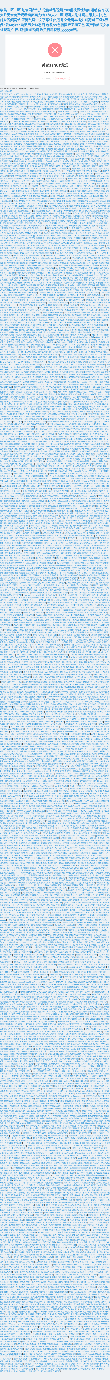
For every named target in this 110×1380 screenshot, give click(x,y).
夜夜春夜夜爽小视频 (11, 478)
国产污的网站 (51, 964)
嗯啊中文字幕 (97, 330)
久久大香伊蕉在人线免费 (38, 1096)
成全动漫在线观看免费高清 (64, 1076)
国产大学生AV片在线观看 (19, 280)
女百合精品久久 (68, 1153)
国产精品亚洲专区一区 (22, 1046)
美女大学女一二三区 (17, 900)
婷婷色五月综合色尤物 (18, 320)
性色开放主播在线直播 (70, 987)
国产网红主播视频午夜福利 (73, 483)
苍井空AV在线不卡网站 (90, 590)
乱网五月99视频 (76, 332)
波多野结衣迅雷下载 (7, 1232)
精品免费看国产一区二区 (77, 382)
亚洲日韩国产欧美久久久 (32, 1354)
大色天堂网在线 (14, 213)
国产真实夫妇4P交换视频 (58, 263)
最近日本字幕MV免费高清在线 (86, 997)
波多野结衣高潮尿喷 (68, 754)
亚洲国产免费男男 (64, 1021)
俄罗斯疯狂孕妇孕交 (23, 327)
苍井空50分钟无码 (63, 669)
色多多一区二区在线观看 (9, 1178)
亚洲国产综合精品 (24, 389)
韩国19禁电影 (39, 590)
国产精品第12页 (33, 900)
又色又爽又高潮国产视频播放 (48, 1145)
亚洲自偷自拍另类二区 (84, 627)
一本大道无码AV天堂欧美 (50, 183)
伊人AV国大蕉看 (80, 709)
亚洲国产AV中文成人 (37, 778)
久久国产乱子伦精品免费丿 (15, 1185)
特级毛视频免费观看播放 (16, 545)
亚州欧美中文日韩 (20, 1180)
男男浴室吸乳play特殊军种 (22, 858)
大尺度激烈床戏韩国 (70, 387)
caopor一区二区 (33, 885)
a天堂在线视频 (101, 454)
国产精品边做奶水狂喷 (77, 325)
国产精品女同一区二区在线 (26, 203)
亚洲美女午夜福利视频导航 (32, 101)
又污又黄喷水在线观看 (65, 741)
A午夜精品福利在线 (63, 855)
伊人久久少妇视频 (72, 756)
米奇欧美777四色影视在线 (10, 354)
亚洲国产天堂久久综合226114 (31, 456)
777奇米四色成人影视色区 (51, 892)
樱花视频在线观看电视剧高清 (85, 778)
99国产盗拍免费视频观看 (79, 1175)
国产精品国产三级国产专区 (18, 379)
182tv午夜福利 (16, 932)
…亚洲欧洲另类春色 (94, 501)
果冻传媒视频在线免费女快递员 (66, 783)
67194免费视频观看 (90, 697)
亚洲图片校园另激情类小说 (97, 379)
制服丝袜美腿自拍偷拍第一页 (87, 1252)
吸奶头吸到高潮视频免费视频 (71, 575)
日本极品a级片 (5, 1309)
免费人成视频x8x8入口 (33, 984)
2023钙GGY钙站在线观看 (34, 816)
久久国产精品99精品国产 (57, 1135)
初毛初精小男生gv (27, 198)
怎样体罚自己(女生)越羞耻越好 (62, 1207)
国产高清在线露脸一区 (82, 359)
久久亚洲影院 (8, 605)
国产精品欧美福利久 (81, 635)
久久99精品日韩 (48, 1240)
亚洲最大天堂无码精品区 (24, 260)
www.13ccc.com (48, 513)
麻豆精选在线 (68, 1106)
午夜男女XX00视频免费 (93, 1019)
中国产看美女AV (49, 984)
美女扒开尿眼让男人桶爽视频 (43, 677)
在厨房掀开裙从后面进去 (61, 488)
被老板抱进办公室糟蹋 (61, 369)
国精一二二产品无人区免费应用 (89, 1354)
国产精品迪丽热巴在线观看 (92, 657)
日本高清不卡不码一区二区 (73, 702)
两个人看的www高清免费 (65, 416)
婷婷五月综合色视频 (41, 689)
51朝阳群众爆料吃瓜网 (43, 367)
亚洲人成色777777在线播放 (63, 1200)
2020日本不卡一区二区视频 (66, 982)
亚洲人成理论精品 (50, 940)
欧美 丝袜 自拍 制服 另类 (25, 1227)
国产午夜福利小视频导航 (41, 962)
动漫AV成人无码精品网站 (36, 1135)
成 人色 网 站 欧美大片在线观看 (22, 270)
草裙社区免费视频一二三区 (15, 1197)
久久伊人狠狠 (81, 233)
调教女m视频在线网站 (77, 1356)
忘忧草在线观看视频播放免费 (45, 739)
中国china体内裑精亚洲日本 (26, 394)
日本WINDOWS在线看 (59, 126)
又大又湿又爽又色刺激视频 (22, 590)
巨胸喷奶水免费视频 (92, 389)
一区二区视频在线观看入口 (19, 191)
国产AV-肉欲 (43, 263)
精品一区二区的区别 (12, 684)
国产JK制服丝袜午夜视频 (34, 749)
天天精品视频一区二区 (22, 1346)
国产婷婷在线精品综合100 (93, 977)
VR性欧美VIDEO (62, 766)
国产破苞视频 (86, 521)
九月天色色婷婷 (33, 399)
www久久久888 (60, 327)
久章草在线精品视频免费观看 (37, 974)
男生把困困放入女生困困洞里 (92, 813)
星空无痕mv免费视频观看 (68, 578)
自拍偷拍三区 (74, 1334)
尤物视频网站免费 (71, 724)
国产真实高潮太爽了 (16, 178)
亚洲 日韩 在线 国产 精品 (76, 255)
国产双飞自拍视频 (83, 776)
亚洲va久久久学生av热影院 (22, 776)
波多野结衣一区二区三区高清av (95, 332)
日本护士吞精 (57, 211)
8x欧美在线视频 (6, 146)
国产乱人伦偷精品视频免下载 (41, 959)
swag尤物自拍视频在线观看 (83, 337)
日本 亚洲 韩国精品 (69, 947)
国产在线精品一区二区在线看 (43, 416)
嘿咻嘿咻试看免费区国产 (30, 97)
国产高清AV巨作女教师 (98, 553)
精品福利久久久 (98, 1026)
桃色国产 (70, 890)
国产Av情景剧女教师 (28, 1351)
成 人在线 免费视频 (69, 223)
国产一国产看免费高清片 (12, 1307)
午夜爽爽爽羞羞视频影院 (75, 320)
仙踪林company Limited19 (57, 332)
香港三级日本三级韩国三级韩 (21, 967)
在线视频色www (86, 543)
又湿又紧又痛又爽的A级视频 (53, 419)
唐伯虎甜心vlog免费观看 (40, 191)
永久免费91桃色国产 (38, 139)
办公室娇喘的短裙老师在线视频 (79, 1163)
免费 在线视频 (34, 196)
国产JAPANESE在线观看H (28, 1051)
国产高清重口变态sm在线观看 (71, 372)
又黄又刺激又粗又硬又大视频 (86, 146)
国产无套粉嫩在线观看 (44, 535)
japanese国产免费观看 (93, 1031)
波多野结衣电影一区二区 (41, 478)
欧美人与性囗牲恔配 (16, 449)
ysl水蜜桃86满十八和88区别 (62, 1081)
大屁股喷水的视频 (90, 716)
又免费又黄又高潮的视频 (69, 744)
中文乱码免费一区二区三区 (95, 885)
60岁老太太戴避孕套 (8, 997)
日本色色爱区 (21, 228)
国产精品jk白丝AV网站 (56, 1287)
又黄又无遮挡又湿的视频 (89, 850)
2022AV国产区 (41, 431)
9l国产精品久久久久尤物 (19, 1237)
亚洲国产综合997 (65, 1160)
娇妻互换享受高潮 (81, 1014)
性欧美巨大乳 (27, 952)
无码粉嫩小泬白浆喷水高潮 (79, 1368)
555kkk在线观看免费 (13, 337)
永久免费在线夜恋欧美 (24, 188)
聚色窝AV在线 (54, 974)
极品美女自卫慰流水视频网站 (23, 766)
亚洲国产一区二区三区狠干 (80, 1133)
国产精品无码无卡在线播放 (80, 788)
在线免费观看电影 (37, 161)
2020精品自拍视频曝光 (50, 1014)
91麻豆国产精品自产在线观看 (70, 315)
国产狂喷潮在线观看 (63, 337)
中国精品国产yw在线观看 (86, 922)
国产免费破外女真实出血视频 (80, 887)
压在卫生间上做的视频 (54, 335)
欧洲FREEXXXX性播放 (65, 610)
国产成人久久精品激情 (51, 932)
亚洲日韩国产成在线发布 (25, 535)
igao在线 (90, 563)
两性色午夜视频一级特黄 (88, 932)
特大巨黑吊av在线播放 (97, 1232)
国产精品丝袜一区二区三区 (15, 404)
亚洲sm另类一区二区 (89, 892)
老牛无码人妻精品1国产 (55, 459)
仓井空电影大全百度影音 (89, 756)
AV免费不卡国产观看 (54, 590)
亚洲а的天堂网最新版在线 (84, 880)
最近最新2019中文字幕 (36, 206)
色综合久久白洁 (38, 635)
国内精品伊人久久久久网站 (39, 930)
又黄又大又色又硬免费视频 (32, 1187)
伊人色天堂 (17, 421)
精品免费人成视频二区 (35, 1222)
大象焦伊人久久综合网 (66, 1235)
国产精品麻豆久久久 (21, 245)
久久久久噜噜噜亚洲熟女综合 (80, 347)
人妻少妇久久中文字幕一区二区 (48, 796)
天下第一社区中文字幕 (86, 287)
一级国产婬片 (56, 702)
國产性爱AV (9, 203)
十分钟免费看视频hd (99, 1230)
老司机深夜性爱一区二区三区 (84, 798)
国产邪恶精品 (101, 808)
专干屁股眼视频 (96, 548)
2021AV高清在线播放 (42, 1081)
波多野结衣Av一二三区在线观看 (88, 1066)
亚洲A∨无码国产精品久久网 (10, 382)
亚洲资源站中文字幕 (31, 550)
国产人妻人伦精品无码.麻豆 (40, 1200)
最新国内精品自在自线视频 (97, 540)
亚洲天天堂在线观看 (55, 806)
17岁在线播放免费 (7, 885)
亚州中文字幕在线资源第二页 (77, 149)
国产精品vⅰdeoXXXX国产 (87, 496)
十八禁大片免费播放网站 (54, 456)
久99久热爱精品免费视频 (74, 920)
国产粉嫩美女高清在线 (37, 806)
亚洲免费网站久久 (81, 94)
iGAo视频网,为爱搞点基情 (72, 716)
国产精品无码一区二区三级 (15, 763)
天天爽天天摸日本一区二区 (52, 977)
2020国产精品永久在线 (87, 982)
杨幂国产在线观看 (63, 1170)
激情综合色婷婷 (6, 1272)
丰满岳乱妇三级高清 (56, 845)
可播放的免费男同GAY (68, 496)
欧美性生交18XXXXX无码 (14, 563)
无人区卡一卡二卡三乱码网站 (68, 999)
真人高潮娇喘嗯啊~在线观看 (33, 193)
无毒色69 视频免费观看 (59, 654)
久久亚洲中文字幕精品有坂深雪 (36, 144)
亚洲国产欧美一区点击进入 (25, 1111)
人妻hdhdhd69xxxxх (42, 1249)
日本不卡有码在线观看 (84, 116)
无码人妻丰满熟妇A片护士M (40, 1175)
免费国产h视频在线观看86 (32, 1302)
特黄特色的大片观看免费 (65, 342)
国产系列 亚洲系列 (42, 642)
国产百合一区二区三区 (41, 258)
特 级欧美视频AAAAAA (45, 1111)
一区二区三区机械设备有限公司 (47, 835)
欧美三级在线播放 (96, 384)
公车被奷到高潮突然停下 (95, 1096)
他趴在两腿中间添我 (90, 1192)
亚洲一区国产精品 (16, 1364)
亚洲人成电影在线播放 (72, 444)
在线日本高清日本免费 (44, 863)
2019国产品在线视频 (56, 920)
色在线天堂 (85, 1361)
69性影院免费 (14, 1106)
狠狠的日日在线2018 (15, 580)
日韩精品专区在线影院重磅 (89, 969)
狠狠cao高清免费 (86, 1135)
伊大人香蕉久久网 (23, 273)
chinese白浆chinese (100, 228)
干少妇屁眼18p (42, 270)
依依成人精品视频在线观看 (96, 302)
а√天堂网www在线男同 (30, 726)
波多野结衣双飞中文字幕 (21, 317)
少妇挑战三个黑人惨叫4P (83, 511)
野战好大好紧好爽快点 (53, 1212)
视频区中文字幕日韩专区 (82, 781)
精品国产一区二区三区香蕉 (82, 1068)
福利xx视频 (23, 216)
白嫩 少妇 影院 (51, 635)
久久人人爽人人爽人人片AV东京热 (60, 1093)
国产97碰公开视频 (88, 193)
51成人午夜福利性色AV (21, 1304)
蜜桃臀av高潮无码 (7, 570)
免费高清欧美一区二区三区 (35, 640)
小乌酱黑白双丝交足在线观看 (18, 945)
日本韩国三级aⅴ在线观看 (17, 114)
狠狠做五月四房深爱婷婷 (89, 377)
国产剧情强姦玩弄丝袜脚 (16, 424)
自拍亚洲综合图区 (52, 193)
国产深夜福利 (34, 1103)
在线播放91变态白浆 (58, 878)
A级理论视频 (96, 213)
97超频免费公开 (11, 741)
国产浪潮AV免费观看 (14, 940)
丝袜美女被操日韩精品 (41, 159)
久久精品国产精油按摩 (22, 625)
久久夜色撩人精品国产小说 (80, 263)
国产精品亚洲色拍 (96, 630)
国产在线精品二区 (15, 833)
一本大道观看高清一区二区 (31, 156)
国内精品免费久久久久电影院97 (64, 883)
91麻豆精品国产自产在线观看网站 (70, 1029)
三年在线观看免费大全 (35, 545)
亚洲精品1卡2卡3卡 (52, 716)
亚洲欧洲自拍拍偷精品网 (48, 250)
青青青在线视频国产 (16, 697)
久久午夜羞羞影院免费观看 (51, 530)
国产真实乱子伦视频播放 (23, 468)
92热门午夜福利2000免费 (40, 245)
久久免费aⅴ (93, 1098)
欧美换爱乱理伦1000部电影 (34, 218)
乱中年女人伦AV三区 (69, 932)
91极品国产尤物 (6, 555)
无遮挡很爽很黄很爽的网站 (55, 1031)
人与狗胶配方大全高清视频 (59, 230)
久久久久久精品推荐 (65, 434)
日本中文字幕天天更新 (82, 1264)
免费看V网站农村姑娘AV (49, 900)
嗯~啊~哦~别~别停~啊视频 (86, 945)
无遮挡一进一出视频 (12, 377)
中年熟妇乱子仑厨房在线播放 (85, 1165)
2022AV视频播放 (41, 473)
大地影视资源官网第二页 (78, 1336)
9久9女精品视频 (55, 441)
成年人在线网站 (49, 337)
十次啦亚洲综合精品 (26, 741)
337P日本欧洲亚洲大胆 (46, 855)
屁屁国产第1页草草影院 (75, 1287)
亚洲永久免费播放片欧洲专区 (66, 910)
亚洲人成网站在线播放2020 (74, 530)
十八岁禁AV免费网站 (20, 1059)
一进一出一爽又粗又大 (78, 491)
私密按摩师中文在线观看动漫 (66, 699)
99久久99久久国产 (16, 1190)
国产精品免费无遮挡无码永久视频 (50, 285)
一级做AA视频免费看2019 (32, 1242)
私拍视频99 (81, 659)
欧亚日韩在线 (79, 238)
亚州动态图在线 (37, 1212)
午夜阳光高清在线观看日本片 (76, 1215)
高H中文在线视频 (61, 186)
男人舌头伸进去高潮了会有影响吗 (77, 312)
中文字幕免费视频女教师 (63, 959)
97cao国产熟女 (57, 1061)
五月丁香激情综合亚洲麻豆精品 (71, 97)
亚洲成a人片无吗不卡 (37, 821)
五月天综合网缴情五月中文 (66, 208)
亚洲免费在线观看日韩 (25, 154)
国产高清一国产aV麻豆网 (50, 451)
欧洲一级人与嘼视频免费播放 (96, 654)
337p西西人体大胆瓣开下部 (68, 1024)
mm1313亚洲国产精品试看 (62, 146)
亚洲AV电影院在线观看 (63, 1259)
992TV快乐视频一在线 (33, 233)
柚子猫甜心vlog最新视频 (87, 838)
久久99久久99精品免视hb (45, 741)
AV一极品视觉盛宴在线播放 (42, 1346)
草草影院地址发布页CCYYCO (87, 763)
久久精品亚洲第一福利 (36, 129)
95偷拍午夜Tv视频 (88, 835)
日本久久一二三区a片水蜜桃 (89, 811)
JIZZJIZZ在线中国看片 (85, 1364)
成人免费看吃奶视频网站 (57, 617)
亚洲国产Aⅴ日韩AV (41, 411)
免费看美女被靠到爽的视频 (18, 344)
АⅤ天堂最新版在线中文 (36, 228)
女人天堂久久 (69, 682)
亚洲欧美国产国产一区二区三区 (40, 114)
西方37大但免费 (19, 387)
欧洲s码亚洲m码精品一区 (68, 731)
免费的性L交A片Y (27, 94)
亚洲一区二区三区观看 (20, 1297)
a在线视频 (73, 424)
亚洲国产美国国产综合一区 (82, 486)
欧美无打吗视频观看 (92, 372)
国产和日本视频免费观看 (29, 1029)
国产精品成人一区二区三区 (74, 895)
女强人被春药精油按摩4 (39, 1309)
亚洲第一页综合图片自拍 (53, 1237)
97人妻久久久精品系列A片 (91, 759)
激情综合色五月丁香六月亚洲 (30, 516)
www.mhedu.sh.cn (72, 521)
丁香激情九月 (15, 835)
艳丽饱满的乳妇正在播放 (84, 535)
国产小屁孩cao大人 (71, 1324)
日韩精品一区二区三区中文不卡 (19, 1071)
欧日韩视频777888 (83, 890)
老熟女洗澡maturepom (31, 1014)
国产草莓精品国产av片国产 (20, 163)
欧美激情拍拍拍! (96, 516)
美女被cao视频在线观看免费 (11, 282)
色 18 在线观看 (94, 558)
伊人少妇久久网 (63, 828)
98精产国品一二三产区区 (90, 525)
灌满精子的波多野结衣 (37, 1116)
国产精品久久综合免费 (15, 699)
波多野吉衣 (40, 964)
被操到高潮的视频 (69, 915)
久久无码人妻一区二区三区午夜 (36, 322)
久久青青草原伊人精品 (81, 488)
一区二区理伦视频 (56, 1197)
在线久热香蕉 (53, 632)
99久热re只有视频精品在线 (86, 925)
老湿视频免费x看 (28, 870)
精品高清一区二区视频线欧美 (36, 1339)
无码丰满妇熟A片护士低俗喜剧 (91, 1051)
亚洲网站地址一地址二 (97, 1294)
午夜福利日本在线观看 (8, 689)
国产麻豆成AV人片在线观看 (33, 897)
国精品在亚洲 (52, 506)
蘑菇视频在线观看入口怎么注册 (27, 1160)
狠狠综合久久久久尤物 (81, 216)
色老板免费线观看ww (51, 516)
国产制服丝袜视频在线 (71, 843)
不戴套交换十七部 (39, 332)
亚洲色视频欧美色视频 (61, 468)
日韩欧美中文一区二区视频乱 (72, 942)
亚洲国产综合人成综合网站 (62, 949)
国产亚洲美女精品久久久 (83, 959)
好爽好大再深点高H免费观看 (40, 409)
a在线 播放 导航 (41, 1262)
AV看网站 (15, 828)
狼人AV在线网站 (55, 875)
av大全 (55, 213)
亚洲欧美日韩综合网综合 (45, 342)
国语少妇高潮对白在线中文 (76, 340)
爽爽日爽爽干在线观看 (22, 511)
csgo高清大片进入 (45, 637)
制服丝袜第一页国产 (68, 454)
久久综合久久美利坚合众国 (60, 1359)
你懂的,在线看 (75, 657)
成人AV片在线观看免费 (41, 511)
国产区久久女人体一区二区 (54, 543)
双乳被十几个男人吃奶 (28, 166)
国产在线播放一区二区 (88, 555)
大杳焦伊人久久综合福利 (20, 759)
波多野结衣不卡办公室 (79, 1262)
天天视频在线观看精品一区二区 (97, 483)
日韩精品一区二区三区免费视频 (92, 188)
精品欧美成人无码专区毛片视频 (15, 1175)
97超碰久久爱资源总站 (13, 553)
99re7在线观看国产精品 (65, 570)
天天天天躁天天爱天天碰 (62, 771)
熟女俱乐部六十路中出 (48, 1202)
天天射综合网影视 (98, 840)
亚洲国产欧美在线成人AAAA (86, 1093)
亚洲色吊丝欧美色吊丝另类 (52, 1324)
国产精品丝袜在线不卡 (83, 434)
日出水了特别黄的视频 (75, 275)
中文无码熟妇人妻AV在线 (70, 429)
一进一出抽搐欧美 (27, 1049)
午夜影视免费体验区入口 (46, 111)
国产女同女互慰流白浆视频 (64, 1346)
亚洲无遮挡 (99, 565)
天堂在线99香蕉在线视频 (14, 483)
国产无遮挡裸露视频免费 (48, 560)
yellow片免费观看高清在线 (58, 1116)
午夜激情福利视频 (80, 352)
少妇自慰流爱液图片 (98, 109)
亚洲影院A (31, 1145)
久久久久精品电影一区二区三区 (42, 719)
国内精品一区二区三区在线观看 (34, 501)
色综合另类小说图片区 (32, 134)
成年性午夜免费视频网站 (24, 1098)
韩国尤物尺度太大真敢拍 (95, 1071)
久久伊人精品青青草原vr (96, 307)
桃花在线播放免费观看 (23, 1073)
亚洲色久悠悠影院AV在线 (86, 754)
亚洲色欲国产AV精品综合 (34, 449)
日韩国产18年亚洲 (69, 1245)
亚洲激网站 (25, 786)
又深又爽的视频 (81, 1002)
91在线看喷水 (55, 307)
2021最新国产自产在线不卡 (66, 317)
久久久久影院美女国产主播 (81, 463)
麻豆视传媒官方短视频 (91, 399)
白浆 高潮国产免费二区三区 (19, 1163)
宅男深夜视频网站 (62, 808)
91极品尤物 (25, 1212)
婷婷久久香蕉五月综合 (70, 101)
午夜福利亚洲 (74, 151)
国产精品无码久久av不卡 (59, 1339)
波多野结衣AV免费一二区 (53, 1140)
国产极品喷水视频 (56, 1215)
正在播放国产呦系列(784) (18, 890)
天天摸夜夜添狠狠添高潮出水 (66, 969)
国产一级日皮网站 (19, 937)
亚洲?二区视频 (37, 359)
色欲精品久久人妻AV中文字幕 (72, 684)
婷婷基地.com (17, 977)
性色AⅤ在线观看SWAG (96, 245)
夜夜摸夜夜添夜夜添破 (55, 605)
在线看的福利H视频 (94, 848)
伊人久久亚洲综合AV (77, 786)
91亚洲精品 (9, 1262)
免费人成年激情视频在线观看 (84, 406)
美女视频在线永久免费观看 (87, 342)
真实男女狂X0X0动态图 (88, 240)
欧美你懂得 (61, 1297)
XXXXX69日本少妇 (19, 721)
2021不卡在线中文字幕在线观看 (17, 972)
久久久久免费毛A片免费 (57, 1316)
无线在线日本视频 (91, 1039)
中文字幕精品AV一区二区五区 (29, 1088)
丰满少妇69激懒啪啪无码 (72, 1004)
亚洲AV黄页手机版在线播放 (36, 414)
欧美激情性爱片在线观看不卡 (42, 798)
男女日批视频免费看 (47, 563)
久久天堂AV (7, 1359)
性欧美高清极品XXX (38, 362)
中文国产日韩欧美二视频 (47, 265)
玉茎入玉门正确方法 (43, 463)
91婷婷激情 (78, 773)
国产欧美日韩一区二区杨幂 (33, 1044)
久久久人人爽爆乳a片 (87, 783)
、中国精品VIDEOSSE (13, 897)
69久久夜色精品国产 (37, 890)
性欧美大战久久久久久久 (96, 126)
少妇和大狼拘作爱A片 (71, 892)
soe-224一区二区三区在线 (55, 255)
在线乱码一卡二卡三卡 (32, 1190)
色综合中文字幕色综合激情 (41, 1304)
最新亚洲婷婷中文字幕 (93, 1247)
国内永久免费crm (20, 302)
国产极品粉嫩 (44, 220)
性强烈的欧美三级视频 (23, 248)
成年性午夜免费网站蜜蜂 (65, 1242)
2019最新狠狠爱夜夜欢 (83, 136)
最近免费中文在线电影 (39, 1009)
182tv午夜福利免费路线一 (77, 1294)
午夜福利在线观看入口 (53, 749)
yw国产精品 (18, 813)
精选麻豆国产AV (62, 401)
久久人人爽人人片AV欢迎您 (51, 364)
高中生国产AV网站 (12, 1259)
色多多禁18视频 (73, 1297)
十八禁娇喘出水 (11, 942)
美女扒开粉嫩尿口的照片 (91, 171)
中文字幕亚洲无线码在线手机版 (78, 459)
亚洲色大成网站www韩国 (36, 104)
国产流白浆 (38, 1066)
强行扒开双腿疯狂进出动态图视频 (57, 1284)
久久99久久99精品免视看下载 (64, 865)
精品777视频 (61, 295)
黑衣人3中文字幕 (58, 1026)
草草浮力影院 (24, 1140)
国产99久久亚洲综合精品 (52, 724)
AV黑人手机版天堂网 (13, 101)
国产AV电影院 (81, 1155)
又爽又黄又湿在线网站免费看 (25, 146)
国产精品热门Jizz (13, 786)
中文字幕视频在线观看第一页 (76, 456)
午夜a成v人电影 (72, 1309)
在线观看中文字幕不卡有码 (75, 310)
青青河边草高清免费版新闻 (43, 1036)
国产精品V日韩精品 (7, 1227)
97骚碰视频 (41, 151)
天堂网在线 (41, 694)
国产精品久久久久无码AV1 (42, 783)
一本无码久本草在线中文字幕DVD (16, 525)
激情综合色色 (25, 478)
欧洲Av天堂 (70, 937)
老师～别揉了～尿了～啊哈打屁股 (16, 711)
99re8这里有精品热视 (85, 173)
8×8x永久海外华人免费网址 (69, 525)
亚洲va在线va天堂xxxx (58, 424)
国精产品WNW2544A (65, 997)
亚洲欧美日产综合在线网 (38, 793)
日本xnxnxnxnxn (77, 1096)
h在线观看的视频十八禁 (33, 1220)
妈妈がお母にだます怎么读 (85, 1153)
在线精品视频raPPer (68, 838)
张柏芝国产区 (80, 1106)
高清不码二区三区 (82, 1200)
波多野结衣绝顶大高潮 (72, 711)
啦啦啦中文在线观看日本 (27, 352)
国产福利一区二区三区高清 (33, 282)
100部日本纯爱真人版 (52, 664)
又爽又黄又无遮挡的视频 (76, 362)
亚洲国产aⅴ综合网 (44, 1356)
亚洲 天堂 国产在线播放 (48, 1051)
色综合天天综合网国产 (12, 406)
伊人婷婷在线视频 (14, 999)
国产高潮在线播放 (76, 1078)
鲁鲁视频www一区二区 (42, 1148)
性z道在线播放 (20, 310)
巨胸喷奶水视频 (76, 697)
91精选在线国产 (75, 766)
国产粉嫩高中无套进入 (44, 374)
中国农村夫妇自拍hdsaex (85, 1331)
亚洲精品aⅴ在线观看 (93, 258)
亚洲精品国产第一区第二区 (97, 870)
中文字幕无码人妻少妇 (73, 977)
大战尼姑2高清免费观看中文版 (65, 1232)
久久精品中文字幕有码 (91, 1054)
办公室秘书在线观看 (71, 377)
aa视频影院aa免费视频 (94, 449)
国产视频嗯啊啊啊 (49, 823)
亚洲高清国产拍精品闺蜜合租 (42, 1086)
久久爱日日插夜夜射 (87, 578)
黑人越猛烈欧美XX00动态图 (42, 503)
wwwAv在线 (7, 362)
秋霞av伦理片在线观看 (36, 149)
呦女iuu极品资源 (18, 1269)
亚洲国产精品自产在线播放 (13, 223)
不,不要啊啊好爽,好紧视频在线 (12, 615)
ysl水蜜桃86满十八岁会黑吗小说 (95, 1225)
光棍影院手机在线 (77, 1341)
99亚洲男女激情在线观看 (68, 357)
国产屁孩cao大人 (91, 605)
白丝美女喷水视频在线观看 (78, 206)
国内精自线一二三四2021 (88, 1034)
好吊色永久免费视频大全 (31, 1121)
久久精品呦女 (13, 664)
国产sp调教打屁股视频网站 (93, 711)
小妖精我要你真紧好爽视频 (57, 302)
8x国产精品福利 (100, 1111)
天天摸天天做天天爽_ (51, 176)
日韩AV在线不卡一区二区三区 (55, 630)
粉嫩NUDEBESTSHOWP (52, 406)
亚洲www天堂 (9, 778)
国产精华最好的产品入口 (42, 325)
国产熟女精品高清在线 (64, 268)
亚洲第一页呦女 (21, 340)
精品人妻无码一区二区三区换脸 (88, 156)
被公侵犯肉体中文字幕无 (80, 1311)
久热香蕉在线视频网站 (40, 979)
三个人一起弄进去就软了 (43, 781)
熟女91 (32, 521)
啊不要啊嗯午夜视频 (26, 1368)
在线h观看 (46, 1299)
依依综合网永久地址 (66, 265)
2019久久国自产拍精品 (86, 161)
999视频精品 (37, 947)
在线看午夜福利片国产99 (12, 454)
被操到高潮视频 (11, 1277)
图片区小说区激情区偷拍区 (57, 139)
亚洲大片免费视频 (24, 315)
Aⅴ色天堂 (93, 984)
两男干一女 (16, 870)
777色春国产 (41, 1093)
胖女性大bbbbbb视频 (59, 642)
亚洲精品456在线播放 (85, 374)
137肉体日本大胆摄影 (38, 627)
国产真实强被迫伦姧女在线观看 (56, 1220)
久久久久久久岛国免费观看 (92, 1190)
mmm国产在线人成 (89, 225)
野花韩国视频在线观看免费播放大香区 (35, 1061)
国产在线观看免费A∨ (32, 833)
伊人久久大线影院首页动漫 (28, 1202)
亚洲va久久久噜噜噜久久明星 (43, 570)
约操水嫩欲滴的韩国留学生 (17, 263)
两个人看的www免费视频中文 (40, 1264)
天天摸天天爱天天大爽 (36, 310)
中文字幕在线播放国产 (72, 171)
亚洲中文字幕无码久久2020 (33, 384)
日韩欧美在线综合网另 (24, 1066)
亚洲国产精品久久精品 (29, 1259)
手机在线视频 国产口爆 (84, 803)
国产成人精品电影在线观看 (57, 151)
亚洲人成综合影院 (94, 647)
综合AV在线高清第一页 (20, 850)
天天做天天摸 (68, 141)
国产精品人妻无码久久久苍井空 (34, 1341)
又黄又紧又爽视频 (7, 327)
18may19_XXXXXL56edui (28, 942)
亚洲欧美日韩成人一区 (11, 1121)
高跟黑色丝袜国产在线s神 (83, 771)
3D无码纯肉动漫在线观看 (36, 617)
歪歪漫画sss (45, 1307)
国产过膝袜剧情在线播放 (46, 235)
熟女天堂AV (58, 253)
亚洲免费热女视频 (31, 1267)
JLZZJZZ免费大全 (32, 563)
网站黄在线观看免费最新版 (95, 1123)
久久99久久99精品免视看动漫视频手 (74, 516)
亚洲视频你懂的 (65, 213)
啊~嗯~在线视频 (58, 1113)
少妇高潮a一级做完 (74, 1192)
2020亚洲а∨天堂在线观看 (37, 763)
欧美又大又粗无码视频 (93, 97)
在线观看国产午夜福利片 (19, 1091)
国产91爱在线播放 (63, 558)
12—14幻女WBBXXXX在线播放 (30, 585)
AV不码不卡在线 (73, 813)
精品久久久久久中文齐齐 (85, 905)
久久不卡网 (34, 183)
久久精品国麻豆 (61, 1036)
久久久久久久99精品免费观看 (82, 602)
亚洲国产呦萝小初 (72, 188)
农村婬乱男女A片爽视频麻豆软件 (27, 1230)
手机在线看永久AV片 (51, 659)
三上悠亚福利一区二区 (51, 1190)
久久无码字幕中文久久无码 (83, 518)
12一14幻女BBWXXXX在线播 (26, 109)
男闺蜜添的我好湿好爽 (87, 724)
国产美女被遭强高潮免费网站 (94, 575)
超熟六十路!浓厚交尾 (82, 853)
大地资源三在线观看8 (43, 154)
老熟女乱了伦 (68, 644)
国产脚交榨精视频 (25, 297)
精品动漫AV (99, 173)
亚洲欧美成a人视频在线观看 (77, 201)
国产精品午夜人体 (24, 441)
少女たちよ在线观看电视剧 (82, 203)
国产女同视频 (32, 721)
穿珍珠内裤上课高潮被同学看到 (65, 1046)
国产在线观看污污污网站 (29, 1165)
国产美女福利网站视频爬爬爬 (82, 565)
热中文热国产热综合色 (78, 498)
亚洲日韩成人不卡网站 (71, 528)
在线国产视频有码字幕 (32, 1299)
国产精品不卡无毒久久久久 (62, 481)
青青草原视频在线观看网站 (51, 843)
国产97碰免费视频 (63, 563)
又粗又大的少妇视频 (41, 654)
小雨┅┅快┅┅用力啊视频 (98, 382)
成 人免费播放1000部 (91, 114)
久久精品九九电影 (7, 463)
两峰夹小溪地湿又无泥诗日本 (31, 664)
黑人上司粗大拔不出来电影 (22, 771)
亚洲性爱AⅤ (82, 317)
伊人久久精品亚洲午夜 (58, 106)
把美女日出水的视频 (80, 553)
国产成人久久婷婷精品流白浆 (63, 409)
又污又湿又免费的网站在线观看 (78, 1026)
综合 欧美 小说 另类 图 (76, 1269)
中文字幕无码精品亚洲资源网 (37, 171)
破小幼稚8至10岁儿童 (87, 178)
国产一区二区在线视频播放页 (65, 863)
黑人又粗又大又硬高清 (43, 290)
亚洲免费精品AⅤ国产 (72, 1111)
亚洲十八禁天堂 (33, 300)
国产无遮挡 (59, 721)
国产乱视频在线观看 (46, 1002)
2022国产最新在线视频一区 (74, 260)
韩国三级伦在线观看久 (53, 644)
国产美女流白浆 (81, 141)
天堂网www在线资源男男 (13, 1217)
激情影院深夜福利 (67, 905)
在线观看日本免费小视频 (33, 1364)
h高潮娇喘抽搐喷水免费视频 (39, 709)
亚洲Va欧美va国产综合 (70, 166)
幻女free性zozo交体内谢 (12, 796)
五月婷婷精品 (43, 121)
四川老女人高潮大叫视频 (38, 225)
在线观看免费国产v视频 (26, 1321)
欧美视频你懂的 (79, 144)
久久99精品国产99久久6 (74, 300)
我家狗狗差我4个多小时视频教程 (20, 523)
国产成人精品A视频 (47, 1329)
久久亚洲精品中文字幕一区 (89, 1309)
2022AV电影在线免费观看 (82, 568)
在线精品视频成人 (46, 1259)
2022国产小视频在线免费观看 (78, 840)
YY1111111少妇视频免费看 (58, 1341)
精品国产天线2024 (34, 1006)
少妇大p (89, 694)
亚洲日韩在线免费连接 (11, 952)
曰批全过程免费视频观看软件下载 (80, 404)
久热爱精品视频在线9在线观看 (58, 119)
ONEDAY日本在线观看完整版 (82, 669)
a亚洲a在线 (97, 952)
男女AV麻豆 (26, 213)
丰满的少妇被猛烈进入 (65, 513)
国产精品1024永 (83, 823)
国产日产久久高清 (60, 325)
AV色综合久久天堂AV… (65, 1066)
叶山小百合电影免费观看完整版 (29, 1324)
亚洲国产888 (42, 1041)
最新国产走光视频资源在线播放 (71, 1202)
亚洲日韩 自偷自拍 (28, 354)
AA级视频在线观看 (76, 654)
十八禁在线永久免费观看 (98, 1227)
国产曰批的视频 (27, 1078)
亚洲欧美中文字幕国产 (29, 1326)
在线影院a (45, 196)
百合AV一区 (62, 751)
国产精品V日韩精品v (90, 902)
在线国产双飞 (83, 349)
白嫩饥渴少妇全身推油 (42, 136)
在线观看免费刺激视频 (33, 724)
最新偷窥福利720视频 (52, 101)
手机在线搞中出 (66, 1344)
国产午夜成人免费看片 (18, 853)
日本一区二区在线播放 (33, 699)
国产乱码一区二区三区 (45, 1321)
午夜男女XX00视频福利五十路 (30, 578)
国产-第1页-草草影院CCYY (51, 141)
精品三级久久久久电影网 (97, 141)
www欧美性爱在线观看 (26, 446)
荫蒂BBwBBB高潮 (96, 640)
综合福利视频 (73, 597)
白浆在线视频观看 (63, 729)
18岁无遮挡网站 (66, 354)
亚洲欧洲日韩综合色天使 (34, 716)
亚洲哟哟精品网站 (39, 119)
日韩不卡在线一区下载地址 (40, 1026)
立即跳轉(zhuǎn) (62, 78)
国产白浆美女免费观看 (64, 677)
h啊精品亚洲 (94, 268)
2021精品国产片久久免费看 (37, 1019)
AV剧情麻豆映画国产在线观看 (92, 166)
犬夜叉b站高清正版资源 (70, 1128)
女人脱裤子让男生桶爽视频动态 (84, 1217)
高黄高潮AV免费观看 (84, 937)
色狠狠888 (33, 263)
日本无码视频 (22, 930)
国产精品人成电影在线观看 (82, 411)
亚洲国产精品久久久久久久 (56, 206)
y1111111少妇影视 (34, 922)
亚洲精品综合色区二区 (35, 335)
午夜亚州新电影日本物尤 (38, 1366)
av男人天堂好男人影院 (39, 801)
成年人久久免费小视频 (85, 454)
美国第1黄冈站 (49, 1066)
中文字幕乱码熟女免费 (90, 672)
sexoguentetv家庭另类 (81, 1016)
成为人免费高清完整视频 (32, 406)
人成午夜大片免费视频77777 (83, 397)
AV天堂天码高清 (70, 1319)
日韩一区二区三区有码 (78, 186)
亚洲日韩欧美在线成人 (57, 1247)
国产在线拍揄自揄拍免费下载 (69, 706)
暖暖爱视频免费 (55, 1019)
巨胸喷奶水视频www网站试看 (55, 1039)
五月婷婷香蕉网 (28, 835)
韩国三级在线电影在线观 (65, 825)
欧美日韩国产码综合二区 (21, 119)
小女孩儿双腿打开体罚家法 (79, 734)
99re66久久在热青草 (54, 387)
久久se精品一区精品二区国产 (58, 330)
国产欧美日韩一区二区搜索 (42, 327)
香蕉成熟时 (60, 201)
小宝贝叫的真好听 (66, 1165)
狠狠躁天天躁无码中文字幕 (70, 672)
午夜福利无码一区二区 (37, 471)
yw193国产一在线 (32, 275)
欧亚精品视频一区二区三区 (49, 1267)
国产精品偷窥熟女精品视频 (31, 1106)
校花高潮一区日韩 (12, 1061)
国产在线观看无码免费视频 (31, 436)
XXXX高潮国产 (8, 575)
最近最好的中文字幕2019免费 (41, 1292)
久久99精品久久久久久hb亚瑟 (27, 1329)
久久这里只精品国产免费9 (20, 1011)
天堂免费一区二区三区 (63, 518)
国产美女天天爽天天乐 (98, 612)
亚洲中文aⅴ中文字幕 (74, 1121)
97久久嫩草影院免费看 (98, 1336)
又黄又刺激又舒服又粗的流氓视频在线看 (86, 168)
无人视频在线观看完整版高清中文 (87, 354)
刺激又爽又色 (73, 1108)
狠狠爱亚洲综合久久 (92, 1279)
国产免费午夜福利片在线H (73, 1019)
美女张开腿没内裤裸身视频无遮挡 (54, 1210)
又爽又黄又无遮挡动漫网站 (13, 124)
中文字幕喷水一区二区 (32, 1024)
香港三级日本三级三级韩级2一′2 (96, 280)
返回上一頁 (46, 78)
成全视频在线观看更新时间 (46, 1277)
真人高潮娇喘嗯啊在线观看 (42, 759)
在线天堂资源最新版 (99, 1021)
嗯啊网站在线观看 (51, 917)
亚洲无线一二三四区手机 (40, 972)
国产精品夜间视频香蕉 (100, 312)
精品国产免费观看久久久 (49, 726)
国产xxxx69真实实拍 (84, 1173)
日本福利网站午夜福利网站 (72, 662)
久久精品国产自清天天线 (46, 992)
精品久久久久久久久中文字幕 (75, 364)
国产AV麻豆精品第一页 (27, 694)
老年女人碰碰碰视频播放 (80, 330)
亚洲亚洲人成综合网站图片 (27, 692)
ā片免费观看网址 (26, 1123)
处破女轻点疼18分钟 (21, 161)
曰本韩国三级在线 (39, 538)
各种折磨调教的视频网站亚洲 (41, 925)
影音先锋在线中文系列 (70, 796)
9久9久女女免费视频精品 (62, 880)
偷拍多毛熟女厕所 (17, 238)
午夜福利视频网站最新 (39, 476)
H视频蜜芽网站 (60, 379)
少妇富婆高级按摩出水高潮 (55, 1044)
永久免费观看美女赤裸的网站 (58, 602)
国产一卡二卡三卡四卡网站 (46, 1178)
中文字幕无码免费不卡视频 (22, 1148)
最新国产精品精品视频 (89, 1316)
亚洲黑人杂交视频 (79, 1073)
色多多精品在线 (90, 979)
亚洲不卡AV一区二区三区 (93, 1326)
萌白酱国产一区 (64, 1068)
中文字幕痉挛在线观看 (64, 1321)
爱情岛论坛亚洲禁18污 (69, 394)
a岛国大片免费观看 (17, 459)
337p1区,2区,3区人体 (35, 1031)
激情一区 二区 (52, 99)
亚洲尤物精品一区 (40, 297)
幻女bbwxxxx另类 (12, 106)
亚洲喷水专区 (102, 1126)
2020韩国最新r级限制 (96, 285)
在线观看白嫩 (5, 230)
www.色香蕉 (92, 1237)
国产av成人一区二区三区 (38, 320)
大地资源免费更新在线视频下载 (82, 808)
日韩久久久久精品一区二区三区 (17, 865)
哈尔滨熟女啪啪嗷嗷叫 (13, 1299)
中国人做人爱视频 (58, 649)
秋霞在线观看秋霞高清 (68, 736)
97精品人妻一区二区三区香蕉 (31, 240)
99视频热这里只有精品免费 (96, 530)
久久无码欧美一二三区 (60, 1249)
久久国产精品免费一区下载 (71, 1267)
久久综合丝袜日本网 (16, 528)
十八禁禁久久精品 (7, 657)
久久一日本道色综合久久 (56, 803)
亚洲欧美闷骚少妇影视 (52, 947)
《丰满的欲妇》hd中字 (42, 771)
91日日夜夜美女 (84, 424)
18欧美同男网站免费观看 (52, 483)
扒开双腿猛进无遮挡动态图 (80, 1187)
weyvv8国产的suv (81, 471)
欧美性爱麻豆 (8, 1041)
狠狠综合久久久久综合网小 (15, 1192)
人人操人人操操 (60, 1294)
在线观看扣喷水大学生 (62, 873)
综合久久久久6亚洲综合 (67, 823)
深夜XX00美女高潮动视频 (68, 1051)
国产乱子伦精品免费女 (75, 1289)
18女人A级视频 (10, 265)
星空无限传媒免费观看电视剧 (43, 1252)
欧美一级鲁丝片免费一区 (89, 1334)
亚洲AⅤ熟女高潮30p (69, 1103)
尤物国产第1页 (14, 156)
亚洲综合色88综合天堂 (53, 1004)
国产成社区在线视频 (95, 1272)
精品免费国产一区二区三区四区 (43, 850)
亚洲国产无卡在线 (53, 816)
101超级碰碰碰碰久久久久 (52, 1150)
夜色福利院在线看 (50, 1068)
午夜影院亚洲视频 (88, 151)
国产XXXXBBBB (24, 582)
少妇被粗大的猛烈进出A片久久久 (73, 1272)
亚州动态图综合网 (44, 146)
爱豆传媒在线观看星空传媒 (40, 945)
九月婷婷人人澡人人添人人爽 (48, 905)
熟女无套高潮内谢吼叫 (76, 1210)
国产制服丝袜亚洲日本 (62, 426)
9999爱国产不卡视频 (89, 843)
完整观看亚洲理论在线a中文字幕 (60, 471)
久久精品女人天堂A (48, 1126)
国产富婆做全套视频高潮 (87, 863)
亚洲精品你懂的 (58, 300)
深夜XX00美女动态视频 (22, 969)
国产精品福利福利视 (46, 352)
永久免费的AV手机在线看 (38, 1207)
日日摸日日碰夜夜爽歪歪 (70, 1190)
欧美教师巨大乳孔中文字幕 (48, 394)
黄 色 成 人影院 (39, 858)
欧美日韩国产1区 (42, 870)
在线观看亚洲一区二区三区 (32, 1284)
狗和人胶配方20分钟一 (94, 587)
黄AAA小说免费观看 (30, 208)
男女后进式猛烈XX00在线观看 (79, 228)
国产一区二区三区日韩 (61, 463)
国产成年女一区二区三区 (56, 538)
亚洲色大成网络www (82, 1282)
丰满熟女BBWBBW (51, 754)
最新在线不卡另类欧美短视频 (63, 1351)
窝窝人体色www (48, 860)
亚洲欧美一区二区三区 (41, 1217)
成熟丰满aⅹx (62, 392)
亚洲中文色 (100, 1331)
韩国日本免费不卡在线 (37, 302)
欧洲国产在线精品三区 (77, 870)
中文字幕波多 (27, 411)
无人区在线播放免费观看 (12, 1354)
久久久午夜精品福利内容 (41, 1282)
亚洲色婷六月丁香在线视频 (91, 900)
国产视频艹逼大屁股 (48, 1029)
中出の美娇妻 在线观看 (64, 1002)
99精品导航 (57, 280)
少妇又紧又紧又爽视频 (87, 250)
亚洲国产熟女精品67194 (31, 1034)
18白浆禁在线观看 (70, 441)
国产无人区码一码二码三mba (18, 1009)
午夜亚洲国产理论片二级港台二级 (26, 1272)
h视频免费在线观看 (29, 121)
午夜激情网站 (22, 466)
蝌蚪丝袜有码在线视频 (41, 181)
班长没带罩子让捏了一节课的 (85, 1277)
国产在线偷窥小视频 (100, 568)
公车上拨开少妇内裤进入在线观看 (91, 1212)
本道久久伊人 (24, 1287)
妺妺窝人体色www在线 (35, 1168)
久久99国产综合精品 (13, 411)
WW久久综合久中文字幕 (19, 1292)
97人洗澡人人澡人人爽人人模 (78, 994)
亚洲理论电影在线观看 (62, 781)
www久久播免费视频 (13, 1068)
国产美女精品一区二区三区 (41, 280)
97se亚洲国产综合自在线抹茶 (70, 399)
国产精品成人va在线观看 (41, 1046)
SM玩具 (23, 287)
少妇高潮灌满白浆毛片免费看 (42, 1173)
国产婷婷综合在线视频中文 (59, 1096)
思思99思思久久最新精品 (50, 1272)
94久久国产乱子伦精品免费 (90, 1140)
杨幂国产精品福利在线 (28, 429)
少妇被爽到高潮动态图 (75, 582)
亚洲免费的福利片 (92, 300)
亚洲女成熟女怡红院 (23, 994)
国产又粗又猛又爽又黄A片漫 (11, 1044)
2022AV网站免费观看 (26, 1277)
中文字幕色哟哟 (55, 344)
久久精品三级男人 (94, 1073)
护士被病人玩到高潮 (57, 476)
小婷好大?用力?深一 (92, 1170)
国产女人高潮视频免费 (18, 481)
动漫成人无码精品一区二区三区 (85, 1274)
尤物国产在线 (76, 114)
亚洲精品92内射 (9, 154)
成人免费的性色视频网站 (99, 736)
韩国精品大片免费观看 (84, 667)
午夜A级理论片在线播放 (12, 1240)
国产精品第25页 (87, 429)
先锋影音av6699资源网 (26, 1093)
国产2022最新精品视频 (84, 154)
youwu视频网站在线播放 (90, 1091)
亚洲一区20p (18, 954)
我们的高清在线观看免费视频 (35, 602)
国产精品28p (13, 166)
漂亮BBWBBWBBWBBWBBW (41, 379)
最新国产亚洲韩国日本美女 (20, 503)
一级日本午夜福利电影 (58, 473)
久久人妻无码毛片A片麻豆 (90, 731)
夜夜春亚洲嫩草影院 (40, 1279)
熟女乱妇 (49, 149)
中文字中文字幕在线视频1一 (97, 144)
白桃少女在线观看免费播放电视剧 (59, 778)
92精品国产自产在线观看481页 (73, 821)
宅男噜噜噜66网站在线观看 (73, 134)
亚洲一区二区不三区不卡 (34, 461)
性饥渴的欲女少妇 (38, 273)
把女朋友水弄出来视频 (22, 498)
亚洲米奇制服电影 (10, 211)
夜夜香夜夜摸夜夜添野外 (94, 134)
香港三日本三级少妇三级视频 (83, 468)
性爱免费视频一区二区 (8, 806)
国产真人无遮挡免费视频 (62, 1304)
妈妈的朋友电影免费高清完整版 (54, 1230)
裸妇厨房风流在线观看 (54, 711)
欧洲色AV (71, 327)
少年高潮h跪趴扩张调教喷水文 (71, 1118)
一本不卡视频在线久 (14, 791)
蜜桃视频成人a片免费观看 (61, 1307)
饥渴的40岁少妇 (56, 171)
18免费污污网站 (82, 1076)
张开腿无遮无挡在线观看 (38, 466)
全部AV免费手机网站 (38, 1287)
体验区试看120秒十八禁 (33, 940)
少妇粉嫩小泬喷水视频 (63, 359)
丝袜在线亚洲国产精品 (48, 1165)
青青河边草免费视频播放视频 (43, 163)
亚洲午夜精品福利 (13, 560)
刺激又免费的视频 (49, 1024)
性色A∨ (79, 570)
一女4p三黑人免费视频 (12, 1034)
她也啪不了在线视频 (50, 525)
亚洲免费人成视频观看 (18, 1083)
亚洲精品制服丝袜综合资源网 (95, 967)
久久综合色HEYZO (48, 1170)
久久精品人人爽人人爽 (33, 528)
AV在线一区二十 (73, 1316)
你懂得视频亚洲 (70, 335)
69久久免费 (67, 406)
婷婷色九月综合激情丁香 (87, 947)
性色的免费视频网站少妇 (68, 1011)
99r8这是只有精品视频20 (54, 540)
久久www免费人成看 (58, 121)
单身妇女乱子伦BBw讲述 (16, 1210)
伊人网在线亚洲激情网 (48, 1254)
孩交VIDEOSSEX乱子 (87, 1009)
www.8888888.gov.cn (20, 401)
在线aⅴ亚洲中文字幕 (11, 513)
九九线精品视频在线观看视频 (36, 788)
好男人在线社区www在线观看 (78, 1230)
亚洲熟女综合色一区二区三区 (60, 466)
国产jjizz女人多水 (94, 233)
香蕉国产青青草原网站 (61, 1148)
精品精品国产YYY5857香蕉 (11, 682)
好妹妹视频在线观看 (81, 198)
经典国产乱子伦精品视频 (82, 1344)
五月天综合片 (94, 471)
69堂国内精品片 (6, 533)
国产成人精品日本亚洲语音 (23, 290)
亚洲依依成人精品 (59, 389)
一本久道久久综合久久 (94, 615)
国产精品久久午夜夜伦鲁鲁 (17, 935)
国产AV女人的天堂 (49, 1034)
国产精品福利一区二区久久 (15, 1222)
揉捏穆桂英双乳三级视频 (62, 216)
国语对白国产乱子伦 (46, 721)
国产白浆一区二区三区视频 (69, 99)
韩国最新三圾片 (39, 811)
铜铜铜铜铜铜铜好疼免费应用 (89, 1046)
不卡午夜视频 (85, 387)
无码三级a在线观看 (39, 1101)
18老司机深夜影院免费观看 (63, 154)
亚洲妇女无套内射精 (20, 1309)
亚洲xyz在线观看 (80, 1240)
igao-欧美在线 (82, 1158)
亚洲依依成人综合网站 (100, 994)
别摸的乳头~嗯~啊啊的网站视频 (12, 974)
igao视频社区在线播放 (78, 1116)
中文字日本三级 (81, 181)
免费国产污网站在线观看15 (78, 106)
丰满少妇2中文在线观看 (90, 1329)
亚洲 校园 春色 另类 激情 (27, 305)
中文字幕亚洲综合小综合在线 (63, 945)
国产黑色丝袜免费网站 (76, 295)
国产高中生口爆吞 (49, 278)
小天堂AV (46, 436)
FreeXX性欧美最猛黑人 (15, 414)
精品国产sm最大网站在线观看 (63, 667)
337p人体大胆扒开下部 (21, 798)
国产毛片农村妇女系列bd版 (10, 1004)
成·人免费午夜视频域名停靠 (59, 431)
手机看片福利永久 (37, 711)
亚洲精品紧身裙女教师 (88, 131)
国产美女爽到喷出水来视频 (80, 1339)
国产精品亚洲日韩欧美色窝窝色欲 (72, 218)
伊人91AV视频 (44, 1326)
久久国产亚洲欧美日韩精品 (86, 704)
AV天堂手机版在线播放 (95, 878)
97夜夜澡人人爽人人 (56, 1138)
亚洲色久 (98, 910)
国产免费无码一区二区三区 (64, 925)
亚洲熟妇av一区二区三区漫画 (31, 773)
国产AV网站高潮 (56, 377)
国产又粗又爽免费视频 (11, 855)
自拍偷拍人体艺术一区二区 (78, 630)
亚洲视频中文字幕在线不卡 (36, 1314)
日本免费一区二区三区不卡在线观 (28, 860)
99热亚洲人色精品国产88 (63, 1264)
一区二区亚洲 (97, 387)
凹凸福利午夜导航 (48, 999)
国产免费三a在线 (55, 260)
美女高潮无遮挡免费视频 (52, 134)
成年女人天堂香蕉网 (38, 803)
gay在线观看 (98, 957)
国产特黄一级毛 (46, 1130)
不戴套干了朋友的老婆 (18, 176)
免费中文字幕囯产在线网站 (86, 954)
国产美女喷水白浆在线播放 (57, 887)
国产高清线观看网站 (86, 910)
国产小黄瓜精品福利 (60, 1356)
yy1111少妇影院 (15, 364)
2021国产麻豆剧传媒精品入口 (61, 1056)
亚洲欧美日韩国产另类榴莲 (51, 1155)
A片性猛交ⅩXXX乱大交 (100, 734)
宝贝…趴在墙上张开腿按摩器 (60, 144)
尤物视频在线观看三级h (56, 362)
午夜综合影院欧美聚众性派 (30, 513)
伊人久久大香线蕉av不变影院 (94, 545)
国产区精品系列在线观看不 (56, 228)
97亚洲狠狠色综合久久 (82, 689)
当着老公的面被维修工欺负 (57, 1054)
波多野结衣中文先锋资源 (76, 414)
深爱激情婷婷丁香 (34, 287)
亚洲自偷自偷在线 (78, 431)
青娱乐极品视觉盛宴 (36, 255)
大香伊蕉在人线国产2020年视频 (75, 1222)
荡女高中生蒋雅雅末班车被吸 (62, 181)
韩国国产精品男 (9, 692)
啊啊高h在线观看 (47, 1016)
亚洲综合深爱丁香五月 (42, 211)
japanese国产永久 (28, 873)
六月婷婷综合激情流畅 (61, 989)
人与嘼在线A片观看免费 (90, 101)
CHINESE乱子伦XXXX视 (22, 979)
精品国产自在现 (33, 1210)
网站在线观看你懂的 (71, 1302)
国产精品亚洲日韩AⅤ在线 (56, 890)
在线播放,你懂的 (84, 441)
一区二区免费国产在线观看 (18, 139)
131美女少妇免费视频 (66, 818)
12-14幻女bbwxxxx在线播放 (57, 697)
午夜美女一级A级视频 (20, 652)
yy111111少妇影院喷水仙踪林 (86, 644)
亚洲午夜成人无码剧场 (78, 592)
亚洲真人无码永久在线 (23, 1081)
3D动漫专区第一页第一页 (46, 751)
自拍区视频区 (83, 915)
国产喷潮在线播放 (50, 578)
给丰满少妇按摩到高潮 (20, 959)
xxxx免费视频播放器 (13, 444)
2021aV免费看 (69, 761)
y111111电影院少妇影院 (49, 838)
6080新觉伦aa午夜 (60, 967)
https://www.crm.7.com (42, 989)
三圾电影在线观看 (12, 1165)
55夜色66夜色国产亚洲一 (13, 322)
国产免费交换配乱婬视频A (25, 1356)
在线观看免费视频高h (75, 1031)
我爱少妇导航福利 (13, 1155)
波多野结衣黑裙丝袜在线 (41, 213)
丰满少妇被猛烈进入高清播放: (11, 372)
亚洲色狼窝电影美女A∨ (89, 278)
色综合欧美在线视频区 (23, 159)
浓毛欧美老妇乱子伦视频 (38, 1247)
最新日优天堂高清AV (18, 149)
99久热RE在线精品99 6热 (36, 1316)
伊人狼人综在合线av (23, 332)
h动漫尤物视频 (75, 225)
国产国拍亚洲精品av (93, 845)
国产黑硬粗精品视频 (33, 823)
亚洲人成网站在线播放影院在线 (35, 682)
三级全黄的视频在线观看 (75, 615)
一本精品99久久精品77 (77, 245)
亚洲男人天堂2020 (39, 1138)
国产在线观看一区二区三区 (87, 1242)
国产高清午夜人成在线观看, (97, 786)
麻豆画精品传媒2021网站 (27, 808)
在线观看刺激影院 (72, 1361)
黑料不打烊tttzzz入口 (54, 647)
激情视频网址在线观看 (18, 1247)
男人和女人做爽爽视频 (76, 751)
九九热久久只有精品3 (8, 352)
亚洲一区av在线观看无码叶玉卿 (67, 1059)
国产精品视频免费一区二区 (58, 1078)
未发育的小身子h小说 (77, 126)
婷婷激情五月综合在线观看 (59, 1279)
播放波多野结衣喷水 (28, 992)
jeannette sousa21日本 (44, 116)
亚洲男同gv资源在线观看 (78, 384)
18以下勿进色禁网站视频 (12, 602)
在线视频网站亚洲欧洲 (79, 984)
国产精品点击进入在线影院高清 (41, 1274)
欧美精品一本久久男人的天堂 (49, 987)
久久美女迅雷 (53, 744)
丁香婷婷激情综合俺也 (16, 920)
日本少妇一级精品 (28, 151)
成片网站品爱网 (85, 550)
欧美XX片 (69, 1113)
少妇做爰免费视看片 (72, 1197)
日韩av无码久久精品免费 (64, 116)
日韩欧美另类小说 (25, 168)
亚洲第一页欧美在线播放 (14, 1319)
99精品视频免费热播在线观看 (11, 1024)
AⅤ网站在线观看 (55, 1225)
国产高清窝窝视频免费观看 (73, 885)
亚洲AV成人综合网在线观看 (29, 131)
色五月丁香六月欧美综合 (79, 1220)
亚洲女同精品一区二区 (90, 706)
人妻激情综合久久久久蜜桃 (25, 349)
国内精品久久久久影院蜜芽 (22, 1249)
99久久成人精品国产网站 (50, 1103)
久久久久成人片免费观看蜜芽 (75, 285)
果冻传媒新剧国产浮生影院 (48, 109)
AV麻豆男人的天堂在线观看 (92, 528)
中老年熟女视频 (6, 739)
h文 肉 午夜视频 (26, 781)
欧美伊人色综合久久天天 (65, 1252)
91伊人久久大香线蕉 (62, 114)
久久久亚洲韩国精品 (29, 1235)
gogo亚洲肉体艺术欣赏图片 (87, 344)
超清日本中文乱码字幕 (22, 201)
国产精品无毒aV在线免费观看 (95, 642)
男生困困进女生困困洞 (63, 352)
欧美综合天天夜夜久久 (28, 1002)
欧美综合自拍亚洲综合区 (72, 545)
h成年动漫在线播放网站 (93, 1145)
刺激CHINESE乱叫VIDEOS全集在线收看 (78, 1183)
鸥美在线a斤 (83, 736)
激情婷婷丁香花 (16, 550)
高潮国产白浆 (96, 823)
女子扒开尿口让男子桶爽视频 (90, 111)
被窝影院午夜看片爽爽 (79, 632)
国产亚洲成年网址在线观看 (67, 111)
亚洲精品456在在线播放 (51, 662)
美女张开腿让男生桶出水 (75, 652)
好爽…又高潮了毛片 (37, 548)
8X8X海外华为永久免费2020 (80, 401)
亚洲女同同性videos (95, 659)
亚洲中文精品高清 (93, 419)
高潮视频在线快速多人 (96, 491)
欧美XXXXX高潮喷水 (42, 657)
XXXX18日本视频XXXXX (61, 478)
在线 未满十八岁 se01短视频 (93, 858)
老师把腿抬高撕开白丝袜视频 (94, 580)
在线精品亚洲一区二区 (22, 947)
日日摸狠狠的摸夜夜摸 (88, 597)
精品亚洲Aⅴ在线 (102, 883)
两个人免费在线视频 (26, 1064)
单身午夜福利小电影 (86, 692)
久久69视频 (80, 327)
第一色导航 (83, 1232)
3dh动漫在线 (85, 1324)
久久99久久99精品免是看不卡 (56, 384)
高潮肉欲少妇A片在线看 (77, 473)
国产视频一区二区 (13, 1183)
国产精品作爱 (20, 568)
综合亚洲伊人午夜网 (7, 677)
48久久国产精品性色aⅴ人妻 (51, 848)
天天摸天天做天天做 (19, 902)
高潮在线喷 (99, 873)
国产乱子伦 (59, 756)
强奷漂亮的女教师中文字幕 (13, 565)
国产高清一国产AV (102, 803)
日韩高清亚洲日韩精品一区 (37, 1197)
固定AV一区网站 (11, 1279)
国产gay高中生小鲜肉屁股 (50, 1245)
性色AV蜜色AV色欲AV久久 (75, 1130)
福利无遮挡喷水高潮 (27, 751)
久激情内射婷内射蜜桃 (100, 1282)
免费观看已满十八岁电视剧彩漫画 (38, 488)
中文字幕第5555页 (59, 159)
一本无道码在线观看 (45, 1311)
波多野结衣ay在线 (12, 1200)
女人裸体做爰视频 (69, 161)
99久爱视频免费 (49, 295)
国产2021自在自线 (55, 104)
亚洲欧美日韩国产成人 (55, 1083)
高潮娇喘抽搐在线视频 (51, 922)
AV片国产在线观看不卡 (13, 1361)
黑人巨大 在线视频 (24, 677)
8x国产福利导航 (36, 1140)
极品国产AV (23, 1116)
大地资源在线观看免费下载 (66, 860)
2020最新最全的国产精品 (48, 692)
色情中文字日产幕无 (53, 545)
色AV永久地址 (35, 508)
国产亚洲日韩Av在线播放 (53, 1143)
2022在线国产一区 (31, 454)
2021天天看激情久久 (96, 1113)
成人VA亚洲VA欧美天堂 (70, 243)
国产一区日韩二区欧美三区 (18, 627)
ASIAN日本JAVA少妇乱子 (72, 1205)
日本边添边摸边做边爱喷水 (77, 159)
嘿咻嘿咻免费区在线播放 (29, 1016)
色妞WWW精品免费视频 (67, 287)
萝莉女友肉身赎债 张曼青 (32, 1068)
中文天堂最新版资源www (85, 600)
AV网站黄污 (7, 1346)
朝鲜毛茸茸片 (91, 1287)
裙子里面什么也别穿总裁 (24, 964)
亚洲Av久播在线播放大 (8, 516)
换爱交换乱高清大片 (16, 840)
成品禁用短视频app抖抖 (90, 124)
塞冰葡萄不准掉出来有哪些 (72, 974)
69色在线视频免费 (12, 781)
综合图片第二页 (61, 503)
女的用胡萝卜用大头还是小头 (82, 421)
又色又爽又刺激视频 (58, 1269)
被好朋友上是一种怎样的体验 (85, 1160)
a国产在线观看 (51, 1168)
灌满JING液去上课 (39, 1054)
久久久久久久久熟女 (30, 307)
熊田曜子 (13, 1051)
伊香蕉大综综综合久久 (25, 1205)
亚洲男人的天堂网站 (15, 1349)
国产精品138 (98, 607)
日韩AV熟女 (36, 312)
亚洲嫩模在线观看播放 (98, 503)
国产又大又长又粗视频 (97, 456)
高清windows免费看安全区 (82, 493)
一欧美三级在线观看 (53, 915)
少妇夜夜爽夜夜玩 (28, 855)
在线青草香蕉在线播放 (60, 674)
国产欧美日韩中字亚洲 (60, 657)
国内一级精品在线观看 (29, 357)
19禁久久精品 (44, 702)
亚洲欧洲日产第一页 (38, 347)
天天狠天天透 (64, 632)
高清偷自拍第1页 (18, 330)
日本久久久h (87, 1205)
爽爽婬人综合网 (36, 1091)
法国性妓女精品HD (65, 1277)
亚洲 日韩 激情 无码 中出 (55, 907)
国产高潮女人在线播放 (16, 1031)
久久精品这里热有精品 (87, 560)
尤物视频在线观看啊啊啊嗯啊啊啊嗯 (78, 935)
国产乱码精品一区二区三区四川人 (44, 1011)
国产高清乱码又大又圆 (14, 724)
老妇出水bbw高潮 (15, 612)
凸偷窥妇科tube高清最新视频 (25, 987)
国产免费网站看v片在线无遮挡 (95, 1185)
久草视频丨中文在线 (60, 734)
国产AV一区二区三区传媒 (62, 553)
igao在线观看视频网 (9, 486)
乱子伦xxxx (11, 1324)
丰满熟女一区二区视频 (37, 1083)
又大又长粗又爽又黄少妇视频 (92, 1064)
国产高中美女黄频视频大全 (88, 860)
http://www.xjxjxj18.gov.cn (17, 99)
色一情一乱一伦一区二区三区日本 (18, 1138)
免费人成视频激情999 (25, 367)
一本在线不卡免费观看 (53, 282)
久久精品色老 (59, 615)
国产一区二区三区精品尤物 (20, 538)
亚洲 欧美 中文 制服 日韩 (76, 121)
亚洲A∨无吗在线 (91, 582)
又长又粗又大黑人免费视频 (20, 416)
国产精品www (94, 1081)
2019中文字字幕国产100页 (10, 1284)
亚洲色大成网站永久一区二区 (90, 305)
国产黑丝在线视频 (87, 1297)
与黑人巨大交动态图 (56, 320)
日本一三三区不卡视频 (74, 605)
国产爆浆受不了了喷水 (64, 446)
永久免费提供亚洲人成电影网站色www (80, 253)
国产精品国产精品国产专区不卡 (20, 880)
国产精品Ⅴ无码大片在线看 (38, 106)
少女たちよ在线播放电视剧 (28, 1254)
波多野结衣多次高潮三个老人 (75, 1237)
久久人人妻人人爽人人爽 (95, 927)
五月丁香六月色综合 (84, 1346)
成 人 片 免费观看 (18, 1006)
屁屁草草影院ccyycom (52, 1354)
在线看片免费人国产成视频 (71, 816)
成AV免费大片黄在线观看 (27, 1344)
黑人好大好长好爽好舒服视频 (65, 173)
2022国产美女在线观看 (86, 1180)
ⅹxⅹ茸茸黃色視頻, (22, 801)
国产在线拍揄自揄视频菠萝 (10, 501)
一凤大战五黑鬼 (82, 640)
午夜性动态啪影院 (87, 99)
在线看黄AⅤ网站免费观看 (9, 1326)
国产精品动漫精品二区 (35, 268)
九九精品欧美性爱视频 (69, 240)
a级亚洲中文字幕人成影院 (59, 1366)
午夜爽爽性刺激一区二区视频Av (27, 575)
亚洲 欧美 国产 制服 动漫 (16, 1019)
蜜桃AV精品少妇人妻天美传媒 (86, 265)
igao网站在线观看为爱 (72, 902)
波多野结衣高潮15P (78, 478)
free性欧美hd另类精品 (81, 322)
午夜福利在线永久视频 (79, 828)
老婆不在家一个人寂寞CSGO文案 (23, 818)
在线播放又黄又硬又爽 (8, 1287)
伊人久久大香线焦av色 (15, 488)
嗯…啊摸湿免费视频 (22, 1101)
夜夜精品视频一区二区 (33, 1349)
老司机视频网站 (85, 768)
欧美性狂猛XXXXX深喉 (98, 1175)
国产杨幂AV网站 (95, 159)
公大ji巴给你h (46, 679)
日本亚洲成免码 (93, 121)
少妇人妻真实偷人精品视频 (15, 206)
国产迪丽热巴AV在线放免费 (20, 674)
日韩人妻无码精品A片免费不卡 (74, 307)
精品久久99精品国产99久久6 (77, 196)
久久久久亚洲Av (93, 310)
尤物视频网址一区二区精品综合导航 (81, 595)
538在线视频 (15, 121)
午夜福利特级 (20, 300)
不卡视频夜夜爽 (18, 761)
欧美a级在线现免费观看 (61, 568)
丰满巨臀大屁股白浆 (80, 1307)
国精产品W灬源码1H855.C (81, 230)
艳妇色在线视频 (21, 709)
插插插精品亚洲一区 (53, 612)
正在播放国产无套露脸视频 (36, 920)
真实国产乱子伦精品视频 (69, 193)
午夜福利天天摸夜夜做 (98, 513)
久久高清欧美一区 (41, 230)
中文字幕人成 (86, 940)
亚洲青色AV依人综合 (42, 622)
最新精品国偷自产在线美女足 (11, 144)
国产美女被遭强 (62, 1368)
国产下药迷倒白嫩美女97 (41, 625)
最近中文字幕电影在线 (92, 1249)
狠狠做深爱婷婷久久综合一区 (16, 821)
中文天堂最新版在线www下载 (43, 201)
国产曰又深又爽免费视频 (35, 459)
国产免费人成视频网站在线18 (32, 895)
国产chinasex (98, 781)
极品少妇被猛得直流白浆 (31, 337)
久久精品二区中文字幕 (66, 992)
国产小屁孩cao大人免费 (9, 736)
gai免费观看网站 (72, 543)
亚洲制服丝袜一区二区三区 (85, 972)
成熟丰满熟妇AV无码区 (57, 414)
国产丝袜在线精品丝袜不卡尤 (41, 173)
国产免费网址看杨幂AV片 (74, 129)
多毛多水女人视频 (98, 1168)
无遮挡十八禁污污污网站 (47, 382)
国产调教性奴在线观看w (62, 620)
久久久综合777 (85, 607)
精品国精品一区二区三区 (12, 595)
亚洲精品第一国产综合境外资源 (97, 687)
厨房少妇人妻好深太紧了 (24, 463)
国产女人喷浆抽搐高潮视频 (56, 597)
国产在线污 (23, 506)
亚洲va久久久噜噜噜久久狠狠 (41, 518)
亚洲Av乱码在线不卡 (21, 1359)
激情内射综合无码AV (14, 218)
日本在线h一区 (77, 1279)
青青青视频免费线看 (59, 245)
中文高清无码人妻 (92, 275)
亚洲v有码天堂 (85, 357)
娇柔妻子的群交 (57, 521)
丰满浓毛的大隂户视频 (90, 726)
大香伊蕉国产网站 (18, 243)
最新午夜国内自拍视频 (8, 506)
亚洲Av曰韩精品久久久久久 (30, 1150)
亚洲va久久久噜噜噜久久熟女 (92, 721)
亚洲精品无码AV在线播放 (68, 550)
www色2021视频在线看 (54, 746)
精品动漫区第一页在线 (65, 704)
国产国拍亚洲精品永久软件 (20, 1282)
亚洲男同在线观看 (41, 1215)
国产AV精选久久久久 (36, 340)
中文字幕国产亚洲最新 (44, 426)
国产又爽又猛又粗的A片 (19, 397)
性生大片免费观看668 (84, 682)
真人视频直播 (36, 533)
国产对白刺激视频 (44, 1113)
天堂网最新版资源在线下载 (78, 617)
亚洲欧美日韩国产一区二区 (61, 511)
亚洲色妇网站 (95, 1158)
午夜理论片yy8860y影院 (37, 937)
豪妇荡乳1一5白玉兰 (89, 1254)
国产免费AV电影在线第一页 (60, 952)
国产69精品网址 (94, 478)
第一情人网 (23, 806)
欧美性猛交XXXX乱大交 (43, 880)
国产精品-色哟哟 (17, 816)
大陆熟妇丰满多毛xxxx (73, 533)
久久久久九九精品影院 (80, 833)
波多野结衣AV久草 (93, 260)
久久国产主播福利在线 (73, 1299)
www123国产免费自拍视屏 (29, 848)
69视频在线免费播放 (31, 1245)
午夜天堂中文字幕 (95, 466)
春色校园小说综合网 (84, 957)
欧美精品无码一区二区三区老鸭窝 (92, 1150)
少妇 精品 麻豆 (37, 927)
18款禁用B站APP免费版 (16, 883)
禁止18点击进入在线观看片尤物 (42, 401)
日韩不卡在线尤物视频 (19, 508)
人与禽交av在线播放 (53, 161)
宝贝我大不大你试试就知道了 (87, 761)
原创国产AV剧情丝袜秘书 (21, 647)
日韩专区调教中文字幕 (81, 1257)
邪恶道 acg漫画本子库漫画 (49, 429)
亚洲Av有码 (9, 496)
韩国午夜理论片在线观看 (44, 1368)
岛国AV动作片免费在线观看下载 (59, 198)
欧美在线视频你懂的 (28, 111)
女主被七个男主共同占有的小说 (56, 1091)
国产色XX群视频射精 (79, 558)
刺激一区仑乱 (81, 573)
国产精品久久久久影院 (83, 1056)
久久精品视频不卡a (85, 208)
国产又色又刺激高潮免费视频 (27, 220)
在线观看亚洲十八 (61, 1098)
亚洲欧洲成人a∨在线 (33, 223)
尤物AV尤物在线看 (71, 211)
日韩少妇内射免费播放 (47, 1021)
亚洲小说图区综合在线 (69, 176)
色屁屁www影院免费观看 (94, 1202)
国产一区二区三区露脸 (11, 1242)
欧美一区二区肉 (6, 91)
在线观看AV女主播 (102, 1366)
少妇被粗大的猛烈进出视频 (51, 885)
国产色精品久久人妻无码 (47, 349)
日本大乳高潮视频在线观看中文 (53, 1289)
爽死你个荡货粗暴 (18, 617)
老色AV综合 (14, 357)
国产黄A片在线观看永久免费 (46, 1049)
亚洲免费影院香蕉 (7, 1230)
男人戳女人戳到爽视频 (44, 615)
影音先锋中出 (53, 1101)
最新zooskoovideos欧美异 (80, 1168)
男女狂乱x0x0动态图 (57, 801)
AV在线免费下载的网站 (84, 818)
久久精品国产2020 (80, 426)
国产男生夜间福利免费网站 (24, 1153)
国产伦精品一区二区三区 (64, 292)
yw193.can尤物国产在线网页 (42, 786)
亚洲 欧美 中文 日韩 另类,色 (39, 714)
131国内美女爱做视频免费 (25, 374)
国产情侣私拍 (49, 773)
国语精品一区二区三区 (64, 773)
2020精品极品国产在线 (47, 1235)
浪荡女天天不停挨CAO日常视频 (51, 444)
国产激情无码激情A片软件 (36, 330)
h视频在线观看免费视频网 (84, 949)
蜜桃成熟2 (28, 1217)
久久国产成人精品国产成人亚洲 (38, 883)
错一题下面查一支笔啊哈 (53, 1302)
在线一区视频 (29, 1361)
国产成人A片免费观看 (67, 776)
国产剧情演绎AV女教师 (92, 315)
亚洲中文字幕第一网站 (47, 828)
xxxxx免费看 (26, 377)
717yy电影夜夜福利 (17, 1135)
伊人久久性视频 (38, 647)
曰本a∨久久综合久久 (71, 607)
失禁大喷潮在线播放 (52, 954)
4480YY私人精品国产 (23, 811)
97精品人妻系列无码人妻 (9, 1078)
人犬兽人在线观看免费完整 (17, 1158)
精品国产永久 (37, 704)
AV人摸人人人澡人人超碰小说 (90, 1006)
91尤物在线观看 (84, 335)
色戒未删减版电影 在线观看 (88, 622)
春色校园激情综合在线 (94, 1143)
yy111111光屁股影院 (13, 892)
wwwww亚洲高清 (81, 268)
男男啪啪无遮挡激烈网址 (78, 1098)
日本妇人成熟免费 (51, 372)
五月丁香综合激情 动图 (35, 915)
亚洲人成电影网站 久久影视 (18, 1195)
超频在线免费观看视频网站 (52, 761)
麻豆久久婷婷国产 (32, 1294)
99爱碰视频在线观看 (74, 1326)
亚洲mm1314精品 (14, 1289)
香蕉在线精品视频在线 (95, 295)
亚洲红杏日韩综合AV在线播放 (98, 679)
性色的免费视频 (47, 1294)
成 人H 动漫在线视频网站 (99, 1014)
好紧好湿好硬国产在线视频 (65, 374)
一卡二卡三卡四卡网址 (49, 1160)
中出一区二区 (5, 119)
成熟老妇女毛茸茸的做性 (72, 1225)
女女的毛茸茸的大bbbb (73, 979)
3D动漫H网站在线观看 (76, 878)
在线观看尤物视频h (73, 907)
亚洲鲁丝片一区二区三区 (95, 895)
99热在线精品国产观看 (40, 649)
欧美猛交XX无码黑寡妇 (97, 1222)
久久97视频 (15, 895)
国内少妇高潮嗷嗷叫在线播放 (43, 317)
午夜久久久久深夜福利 (30, 1130)
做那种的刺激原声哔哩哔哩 (57, 491)
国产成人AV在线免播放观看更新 (53, 813)
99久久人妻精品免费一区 (92, 533)
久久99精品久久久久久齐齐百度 (93, 270)
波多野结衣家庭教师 (80, 793)
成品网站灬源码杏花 (11, 992)
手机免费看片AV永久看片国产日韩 (65, 248)
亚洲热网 (3, 449)
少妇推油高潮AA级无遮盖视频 (89, 1319)
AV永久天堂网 (93, 186)
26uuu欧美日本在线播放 (34, 124)
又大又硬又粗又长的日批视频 (40, 853)
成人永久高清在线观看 (87, 394)
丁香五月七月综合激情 (97, 1349)
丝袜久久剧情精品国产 (43, 188)
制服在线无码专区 (10, 1088)
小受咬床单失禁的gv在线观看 (25, 868)
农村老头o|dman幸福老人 (30, 736)
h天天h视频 (91, 362)
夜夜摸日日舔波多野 (54, 1123)
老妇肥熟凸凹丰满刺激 (32, 932)
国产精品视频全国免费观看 (18, 925)
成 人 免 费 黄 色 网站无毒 (33, 672)
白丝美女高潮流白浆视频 (48, 687)
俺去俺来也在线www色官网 (84, 481)
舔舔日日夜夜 (20, 657)
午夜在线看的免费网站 (29, 828)
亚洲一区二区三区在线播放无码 (15, 957)
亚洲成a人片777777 (99, 1324)
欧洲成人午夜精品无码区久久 (40, 957)
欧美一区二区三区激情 (78, 1292)
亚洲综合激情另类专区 (71, 590)
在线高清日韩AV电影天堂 (87, 917)
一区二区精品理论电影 (42, 587)
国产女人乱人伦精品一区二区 (19, 434)
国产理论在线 (42, 1227)
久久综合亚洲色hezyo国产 (98, 1041)
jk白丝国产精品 (62, 1329)
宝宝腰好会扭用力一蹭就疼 (52, 1158)
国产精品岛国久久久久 (8, 1371)
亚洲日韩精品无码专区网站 (15, 830)
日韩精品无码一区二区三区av (95, 662)
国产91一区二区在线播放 (67, 1034)
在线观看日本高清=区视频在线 (49, 607)
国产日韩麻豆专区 (100, 585)
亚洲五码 (30, 657)
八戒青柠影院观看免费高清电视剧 (87, 1321)
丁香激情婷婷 (14, 436)
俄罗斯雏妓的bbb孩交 (33, 1319)
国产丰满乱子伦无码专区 (23, 555)
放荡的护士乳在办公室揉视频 (92, 1083)
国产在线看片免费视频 (48, 550)
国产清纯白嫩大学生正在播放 (85, 637)
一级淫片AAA (8, 109)
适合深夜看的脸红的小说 (44, 94)
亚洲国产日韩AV (91, 1029)
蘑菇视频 (26, 927)
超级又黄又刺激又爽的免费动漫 (71, 687)
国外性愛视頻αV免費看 (99, 635)
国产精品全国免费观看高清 (62, 709)
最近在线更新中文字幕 (89, 1128)
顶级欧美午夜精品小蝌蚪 (83, 523)
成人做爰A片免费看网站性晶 (95, 1138)
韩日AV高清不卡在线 (81, 1304)
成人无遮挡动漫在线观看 (9, 637)
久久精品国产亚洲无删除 (69, 868)
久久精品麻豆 (81, 825)
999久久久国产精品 (92, 702)
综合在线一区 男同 (70, 548)
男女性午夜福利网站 (52, 240)
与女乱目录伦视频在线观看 (82, 897)
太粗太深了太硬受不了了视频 (86, 163)
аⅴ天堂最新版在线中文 (49, 768)
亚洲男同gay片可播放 (63, 798)
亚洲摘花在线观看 (95, 317)
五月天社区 (39, 1205)
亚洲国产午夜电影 (65, 635)
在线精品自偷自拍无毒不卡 (52, 533)
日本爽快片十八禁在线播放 (60, 411)
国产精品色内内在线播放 (45, 446)
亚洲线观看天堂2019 (20, 196)
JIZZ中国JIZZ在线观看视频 (66, 1126)
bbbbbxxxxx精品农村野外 (57, 347)
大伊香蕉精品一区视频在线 (13, 1118)
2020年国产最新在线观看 (49, 454)
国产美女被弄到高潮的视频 (77, 1349)
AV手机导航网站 (56, 902)
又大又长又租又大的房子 (9, 94)
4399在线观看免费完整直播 (41, 1163)
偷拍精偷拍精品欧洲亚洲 (82, 952)
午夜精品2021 (88, 729)
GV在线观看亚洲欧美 (33, 840)
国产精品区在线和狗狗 (69, 1009)
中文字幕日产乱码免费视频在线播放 (81, 930)
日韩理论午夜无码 (18, 399)
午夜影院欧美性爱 (33, 141)
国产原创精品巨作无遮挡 (46, 493)
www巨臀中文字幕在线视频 (45, 523)
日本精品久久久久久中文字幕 (60, 322)
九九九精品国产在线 (75, 389)
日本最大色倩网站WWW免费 (48, 354)
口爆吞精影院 (13, 1108)
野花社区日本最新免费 (54, 449)
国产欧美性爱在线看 (14, 744)
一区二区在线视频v (24, 1334)
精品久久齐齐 (35, 525)
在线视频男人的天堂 (33, 761)
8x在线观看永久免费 (33, 483)
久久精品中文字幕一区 (86, 223)
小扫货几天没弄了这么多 (80, 1148)
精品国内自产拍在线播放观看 (58, 421)
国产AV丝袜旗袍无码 (71, 625)
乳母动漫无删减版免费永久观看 (17, 803)
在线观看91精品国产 (21, 533)
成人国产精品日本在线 (50, 496)
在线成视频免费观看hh (37, 506)
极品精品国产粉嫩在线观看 (61, 238)
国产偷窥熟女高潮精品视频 (89, 176)
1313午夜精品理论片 (60, 1175)
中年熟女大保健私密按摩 (16, 702)
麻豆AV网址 (29, 615)
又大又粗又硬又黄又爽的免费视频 (13, 335)
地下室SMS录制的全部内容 (46, 706)
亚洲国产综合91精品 (23, 734)
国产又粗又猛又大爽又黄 (76, 379)
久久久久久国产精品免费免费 (74, 647)
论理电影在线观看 (68, 451)
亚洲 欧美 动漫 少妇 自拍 (52, 1319)
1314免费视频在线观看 (49, 1108)
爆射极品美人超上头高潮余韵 (19, 982)
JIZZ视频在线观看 (58, 1326)
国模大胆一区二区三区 (86, 183)
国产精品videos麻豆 (19, 225)
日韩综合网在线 (98, 347)
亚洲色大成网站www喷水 (63, 637)
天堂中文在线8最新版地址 (10, 97)
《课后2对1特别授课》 (46, 1180)
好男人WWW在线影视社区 (18, 173)
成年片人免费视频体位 (82, 875)
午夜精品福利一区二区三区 (32, 1004)
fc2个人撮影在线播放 (28, 637)
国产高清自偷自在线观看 (99, 349)
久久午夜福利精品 (87, 1059)
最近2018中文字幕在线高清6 (60, 1073)
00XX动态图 (44, 307)
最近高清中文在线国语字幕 (59, 1262)
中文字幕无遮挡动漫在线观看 (19, 1076)
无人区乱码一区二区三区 (34, 644)
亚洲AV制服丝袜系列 (100, 424)
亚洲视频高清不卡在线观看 (17, 793)
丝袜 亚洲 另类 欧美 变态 (43, 555)
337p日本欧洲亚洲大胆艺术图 (19, 989)
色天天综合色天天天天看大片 (84, 962)
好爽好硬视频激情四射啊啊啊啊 (54, 439)
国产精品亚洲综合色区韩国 (22, 136)
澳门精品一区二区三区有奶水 (26, 1021)
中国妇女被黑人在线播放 (75, 1071)
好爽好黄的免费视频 (31, 1307)
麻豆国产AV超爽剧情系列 (74, 449)
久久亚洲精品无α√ (72, 1140)
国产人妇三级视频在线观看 (13, 838)
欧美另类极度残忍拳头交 (78, 392)
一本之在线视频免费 (58, 930)
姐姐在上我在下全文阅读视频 (88, 416)
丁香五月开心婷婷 (22, 605)
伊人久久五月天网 (27, 426)
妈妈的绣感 (97, 1264)
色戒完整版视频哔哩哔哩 (51, 580)
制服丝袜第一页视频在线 (9, 426)
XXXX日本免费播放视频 (64, 163)
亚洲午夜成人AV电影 (56, 1041)
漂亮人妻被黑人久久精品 (79, 1195)
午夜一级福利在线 (10, 1202)
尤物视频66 (19, 887)
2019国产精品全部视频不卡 (84, 273)
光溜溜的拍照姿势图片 (42, 248)
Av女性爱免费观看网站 (68, 768)
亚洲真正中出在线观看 (42, 949)
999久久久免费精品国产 (25, 431)
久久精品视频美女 (14, 193)
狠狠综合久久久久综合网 (88, 211)
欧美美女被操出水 (92, 1289)
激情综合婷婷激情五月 (55, 129)
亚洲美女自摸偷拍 (69, 1354)
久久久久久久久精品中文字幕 (18, 476)
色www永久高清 (25, 258)
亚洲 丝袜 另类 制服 (31, 667)
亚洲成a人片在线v (71, 1150)
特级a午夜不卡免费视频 (53, 528)
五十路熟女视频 (16, 672)
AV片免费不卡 (13, 1029)
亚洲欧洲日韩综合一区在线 (64, 1173)
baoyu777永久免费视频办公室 (66, 555)
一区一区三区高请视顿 (55, 858)
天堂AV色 (96, 887)
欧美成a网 (99, 337)
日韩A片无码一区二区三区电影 (93, 297)
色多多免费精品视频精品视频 (38, 830)
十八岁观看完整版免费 (88, 987)
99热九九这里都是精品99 (65, 233)
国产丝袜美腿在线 (97, 677)
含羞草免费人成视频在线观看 (49, 166)
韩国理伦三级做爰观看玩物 (20, 359)
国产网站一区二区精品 (32, 977)
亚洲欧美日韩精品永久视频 (47, 1118)
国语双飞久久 (43, 203)
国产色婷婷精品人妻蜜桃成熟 (87, 1235)
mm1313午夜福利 (70, 1212)
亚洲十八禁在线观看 (32, 530)
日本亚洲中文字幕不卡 (18, 1096)
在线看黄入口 (32, 1185)
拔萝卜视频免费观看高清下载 (32, 540)
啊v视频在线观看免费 (20, 679)
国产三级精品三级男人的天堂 (77, 801)
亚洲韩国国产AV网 (40, 1073)
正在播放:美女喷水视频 (29, 687)
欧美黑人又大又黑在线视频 (33, 612)
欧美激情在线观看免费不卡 (75, 540)
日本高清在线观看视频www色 (43, 997)
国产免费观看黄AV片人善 (66, 235)
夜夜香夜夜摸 (68, 104)
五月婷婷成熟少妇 (85, 739)
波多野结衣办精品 (19, 1145)
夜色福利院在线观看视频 (27, 292)
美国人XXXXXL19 (68, 344)
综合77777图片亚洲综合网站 (48, 486)
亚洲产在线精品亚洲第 (83, 1207)
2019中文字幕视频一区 (52, 223)
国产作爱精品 (51, 595)
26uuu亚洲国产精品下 (41, 1071)
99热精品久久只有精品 (100, 488)
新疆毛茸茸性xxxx (55, 763)
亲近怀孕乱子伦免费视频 (75, 419)
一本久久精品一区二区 (67, 1049)
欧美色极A (80, 1178)
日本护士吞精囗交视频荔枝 (77, 1227)
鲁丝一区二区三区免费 (48, 399)
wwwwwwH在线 (31, 250)
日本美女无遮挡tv (98, 322)
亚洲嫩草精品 (65, 486)
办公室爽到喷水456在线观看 (17, 600)
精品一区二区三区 (25, 689)
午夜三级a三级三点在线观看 (81, 674)
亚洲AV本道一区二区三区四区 (59, 501)
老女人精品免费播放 (75, 1247)
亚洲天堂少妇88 (63, 984)
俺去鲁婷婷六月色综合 (94, 282)
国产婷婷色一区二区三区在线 (83, 912)
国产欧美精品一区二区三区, (10, 491)
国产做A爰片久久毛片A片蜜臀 (54, 840)
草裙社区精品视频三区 (16, 295)
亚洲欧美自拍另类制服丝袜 (62, 1282)
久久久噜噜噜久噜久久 (80, 855)
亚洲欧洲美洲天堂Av (53, 1205)
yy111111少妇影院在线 (68, 692)
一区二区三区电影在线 (86, 506)
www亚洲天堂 (76, 729)
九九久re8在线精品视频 (24, 912)
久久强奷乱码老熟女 (29, 1225)
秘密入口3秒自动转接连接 (96, 664)
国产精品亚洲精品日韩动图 (90, 796)
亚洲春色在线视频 (27, 116)
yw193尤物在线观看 (45, 808)
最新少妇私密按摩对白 (63, 1257)
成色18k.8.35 (35, 679)
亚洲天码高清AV (66, 109)
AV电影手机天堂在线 (44, 873)
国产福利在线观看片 (29, 560)
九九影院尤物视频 (61, 786)
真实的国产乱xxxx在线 (31, 892)
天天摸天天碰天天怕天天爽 (48, 868)
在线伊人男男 (85, 868)
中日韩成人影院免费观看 (69, 900)
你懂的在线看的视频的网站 (69, 1254)
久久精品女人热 (60, 994)
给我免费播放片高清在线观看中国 (45, 315)
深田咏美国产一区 (72, 1083)
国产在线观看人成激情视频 (20, 649)
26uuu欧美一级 (58, 587)
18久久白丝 (49, 268)
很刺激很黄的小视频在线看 (55, 178)
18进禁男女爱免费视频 (94, 1178)
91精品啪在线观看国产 (94, 684)
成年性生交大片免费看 (49, 575)
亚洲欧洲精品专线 (57, 196)
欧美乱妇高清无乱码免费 (60, 220)
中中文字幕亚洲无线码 (66, 1178)
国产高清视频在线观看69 (94, 773)
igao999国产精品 (58, 582)
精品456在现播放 (40, 845)
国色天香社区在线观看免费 (64, 1086)
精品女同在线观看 (79, 679)
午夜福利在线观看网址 (54, 461)
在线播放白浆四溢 (61, 1292)
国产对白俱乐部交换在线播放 (74, 848)
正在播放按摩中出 (13, 151)
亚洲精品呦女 (72, 178)
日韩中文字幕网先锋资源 (61, 962)
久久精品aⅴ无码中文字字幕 (63, 600)
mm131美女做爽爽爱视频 (88, 719)
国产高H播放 (93, 1215)
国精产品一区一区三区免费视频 (22, 558)
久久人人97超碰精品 (22, 362)
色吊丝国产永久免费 (23, 635)
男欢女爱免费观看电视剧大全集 (52, 275)
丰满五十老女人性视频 (14, 984)
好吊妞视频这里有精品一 (41, 389)
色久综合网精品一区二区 (68, 560)
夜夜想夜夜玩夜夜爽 (54, 548)
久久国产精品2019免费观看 (93, 444)
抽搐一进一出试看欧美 (11, 907)
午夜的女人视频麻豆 (63, 397)
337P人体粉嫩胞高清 (86, 476)
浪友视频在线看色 (90, 816)
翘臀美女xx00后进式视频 (31, 662)
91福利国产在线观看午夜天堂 (33, 907)
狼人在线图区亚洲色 (20, 1274)
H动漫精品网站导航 (58, 436)
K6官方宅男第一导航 (101, 446)
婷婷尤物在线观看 (13, 662)
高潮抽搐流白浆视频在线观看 (54, 1349)
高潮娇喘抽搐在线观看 (25, 642)
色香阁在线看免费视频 (30, 684)
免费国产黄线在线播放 (38, 652)
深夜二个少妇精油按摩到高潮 (80, 191)
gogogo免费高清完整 (50, 97)
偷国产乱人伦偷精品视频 (18, 548)
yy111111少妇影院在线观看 (24, 706)
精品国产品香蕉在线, (68, 659)
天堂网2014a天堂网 (21, 1086)
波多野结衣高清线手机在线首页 (42, 397)
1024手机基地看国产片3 (39, 878)
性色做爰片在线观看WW (61, 1217)
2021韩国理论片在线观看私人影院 (79, 585)
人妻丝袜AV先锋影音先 (31, 1289)
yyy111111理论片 (28, 493)
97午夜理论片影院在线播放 (69, 940)
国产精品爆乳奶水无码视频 (15, 104)
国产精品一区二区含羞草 (75, 694)
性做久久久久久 (53, 640)
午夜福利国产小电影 (40, 377)
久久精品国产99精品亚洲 (40, 1195)
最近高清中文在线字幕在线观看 (34, 1133)
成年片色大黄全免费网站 (55, 340)
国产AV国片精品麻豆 (42, 126)
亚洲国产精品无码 (68, 954)
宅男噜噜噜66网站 (30, 382)
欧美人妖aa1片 (34, 439)
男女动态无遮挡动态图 (84, 1351)
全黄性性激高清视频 (7, 315)
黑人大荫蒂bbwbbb (78, 220)
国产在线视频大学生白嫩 (70, 835)
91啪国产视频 (85, 744)
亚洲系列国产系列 (34, 669)
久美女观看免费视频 (73, 649)
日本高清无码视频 (68, 922)
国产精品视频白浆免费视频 (13, 749)
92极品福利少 (27, 845)
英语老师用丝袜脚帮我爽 (90, 1302)
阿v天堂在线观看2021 (34, 754)
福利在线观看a (29, 796)
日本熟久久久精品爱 (11, 429)
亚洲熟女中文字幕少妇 (22, 962)
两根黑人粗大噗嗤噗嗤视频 (29, 843)
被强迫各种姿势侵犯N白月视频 (34, 491)
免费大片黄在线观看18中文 (25, 1041)
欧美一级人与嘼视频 (21, 1173)
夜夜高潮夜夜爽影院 (29, 444)
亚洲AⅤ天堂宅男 (19, 129)
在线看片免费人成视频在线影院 (20, 622)
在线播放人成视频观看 (13, 927)
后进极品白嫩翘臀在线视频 (93, 766)
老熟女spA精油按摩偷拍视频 (86, 104)
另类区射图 (29, 729)
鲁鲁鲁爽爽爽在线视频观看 (48, 1344)
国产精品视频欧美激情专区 (82, 830)
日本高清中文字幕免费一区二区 (31, 1371)
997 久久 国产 (22, 875)
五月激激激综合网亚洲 (59, 1195)
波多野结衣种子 (55, 1064)
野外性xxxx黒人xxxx (84, 992)
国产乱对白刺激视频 (42, 912)
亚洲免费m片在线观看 (59, 191)
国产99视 (62, 1108)
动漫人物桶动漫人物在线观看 (91, 999)
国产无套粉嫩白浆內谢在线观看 (39, 568)
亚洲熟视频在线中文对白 (38, 875)
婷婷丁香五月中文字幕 (8, 587)
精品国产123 (83, 548)
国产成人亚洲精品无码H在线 (87, 451)
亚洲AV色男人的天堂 (56, 652)
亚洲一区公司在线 (93, 431)
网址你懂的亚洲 (77, 258)
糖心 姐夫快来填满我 (65, 964)
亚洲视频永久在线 (56, 682)
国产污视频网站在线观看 (50, 684)
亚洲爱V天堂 (75, 1366)
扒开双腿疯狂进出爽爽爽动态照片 (77, 461)
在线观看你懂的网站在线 (84, 610)
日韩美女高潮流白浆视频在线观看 (75, 612)
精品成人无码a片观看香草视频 (45, 776)
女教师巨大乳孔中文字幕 (41, 734)
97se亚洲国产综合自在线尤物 (11, 1039)
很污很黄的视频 (68, 156)
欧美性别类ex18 (101, 369)
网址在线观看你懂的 (17, 922)
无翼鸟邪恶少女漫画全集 (98, 498)
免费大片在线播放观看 (59, 131)
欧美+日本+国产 (41, 260)
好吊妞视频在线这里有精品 (52, 312)
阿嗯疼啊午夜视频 (25, 587)
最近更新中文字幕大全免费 (74, 1143)
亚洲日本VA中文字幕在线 (18, 471)
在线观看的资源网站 (57, 1309)
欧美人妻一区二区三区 (91, 649)
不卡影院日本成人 (79, 563)
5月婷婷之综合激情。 (94, 129)
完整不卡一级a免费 (34, 295)
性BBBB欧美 (68, 875)
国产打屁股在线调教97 (98, 1284)
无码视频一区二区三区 (81, 213)
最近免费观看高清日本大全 (22, 949)
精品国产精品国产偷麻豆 (44, 766)
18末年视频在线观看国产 (33, 372)
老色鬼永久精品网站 (63, 1016)
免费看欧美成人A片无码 (34, 954)
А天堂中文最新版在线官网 (78, 503)
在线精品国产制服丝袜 (61, 679)
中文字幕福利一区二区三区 (20, 181)
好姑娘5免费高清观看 (57, 270)
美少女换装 (74, 131)
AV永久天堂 (103, 1034)
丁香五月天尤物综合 (43, 553)
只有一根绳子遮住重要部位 (20, 312)
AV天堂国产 (12, 694)
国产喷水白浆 (29, 553)
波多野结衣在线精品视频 (52, 1106)
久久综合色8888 (15, 1245)
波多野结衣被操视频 (77, 302)
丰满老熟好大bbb (42, 1056)
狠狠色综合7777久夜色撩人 (60, 203)
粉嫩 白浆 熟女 (99, 992)
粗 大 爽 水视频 (69, 1155)
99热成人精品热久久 (8, 466)
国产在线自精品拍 (40, 168)
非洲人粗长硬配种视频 (44, 1098)
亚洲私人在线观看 (32, 838)
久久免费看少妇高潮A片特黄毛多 (63, 622)
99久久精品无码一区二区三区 (73, 664)
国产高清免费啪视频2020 (70, 297)
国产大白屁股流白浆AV (68, 250)
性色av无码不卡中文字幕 (19, 518)
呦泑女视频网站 (22, 714)
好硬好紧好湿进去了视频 (27, 265)
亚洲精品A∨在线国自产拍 (45, 558)
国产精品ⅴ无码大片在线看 (41, 592)
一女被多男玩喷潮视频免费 (87, 538)
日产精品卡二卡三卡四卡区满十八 (58, 897)
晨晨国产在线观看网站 (98, 1076)
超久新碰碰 (30, 1269)
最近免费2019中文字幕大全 (13, 823)
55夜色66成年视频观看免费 (37, 424)
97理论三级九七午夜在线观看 (63, 957)
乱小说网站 (99, 959)
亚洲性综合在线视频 (47, 208)
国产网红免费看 (57, 1299)
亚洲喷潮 (23, 106)
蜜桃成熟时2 (45, 667)
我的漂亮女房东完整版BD (18, 521)
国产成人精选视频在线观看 (93, 570)
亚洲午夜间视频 (60, 1163)
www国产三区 (68, 763)
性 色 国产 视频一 (98, 744)
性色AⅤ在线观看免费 (15, 1267)
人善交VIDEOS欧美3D (72, 1061)
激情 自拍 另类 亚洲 (64, 523)
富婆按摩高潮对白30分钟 (46, 818)
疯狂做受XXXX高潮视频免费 (59, 168)
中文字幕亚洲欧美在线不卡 (88, 865)
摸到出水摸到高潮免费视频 (69, 1101)
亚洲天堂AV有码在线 (99, 1361)
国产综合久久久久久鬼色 (86, 1245)
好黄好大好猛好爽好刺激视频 (42, 756)
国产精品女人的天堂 (11, 198)
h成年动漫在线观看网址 (31, 999)
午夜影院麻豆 (32, 702)
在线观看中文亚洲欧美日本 (40, 369)
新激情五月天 (30, 1118)
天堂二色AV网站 (61, 1334)
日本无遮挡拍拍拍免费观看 (73, 1123)
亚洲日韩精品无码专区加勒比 (82, 1314)
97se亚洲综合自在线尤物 (72, 280)
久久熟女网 (92, 220)
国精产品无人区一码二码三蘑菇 (48, 1153)
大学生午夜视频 (76, 1249)
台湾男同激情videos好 (63, 1274)
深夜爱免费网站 (70, 1158)
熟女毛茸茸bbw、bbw (89, 243)
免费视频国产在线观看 (33, 630)
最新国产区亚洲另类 (32, 813)
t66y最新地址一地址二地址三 (67, 850)
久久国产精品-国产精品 (90, 1044)
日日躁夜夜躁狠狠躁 (58, 404)
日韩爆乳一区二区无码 (20, 369)
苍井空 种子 (14, 726)
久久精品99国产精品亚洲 (52, 1088)
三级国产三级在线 (47, 186)
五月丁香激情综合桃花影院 (31, 543)
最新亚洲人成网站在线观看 (31, 659)
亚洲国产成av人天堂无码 (24, 1262)
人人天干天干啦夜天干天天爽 (43, 982)
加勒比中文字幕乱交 (62, 1311)
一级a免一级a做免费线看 (67, 349)
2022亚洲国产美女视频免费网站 (15, 1207)
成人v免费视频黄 (73, 270)
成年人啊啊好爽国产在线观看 (19, 783)
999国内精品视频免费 (53, 124)
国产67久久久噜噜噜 (99, 206)
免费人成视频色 (50, 704)
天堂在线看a (49, 359)
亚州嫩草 (101, 984)
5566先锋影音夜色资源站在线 (35, 744)
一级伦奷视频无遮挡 (92, 1118)
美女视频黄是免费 (35, 176)
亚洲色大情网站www (94, 218)
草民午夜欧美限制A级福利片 (89, 367)
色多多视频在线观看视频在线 (42, 253)
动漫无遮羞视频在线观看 (9, 240)
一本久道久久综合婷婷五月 (13, 461)
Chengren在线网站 (86, 791)
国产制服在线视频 (49, 508)
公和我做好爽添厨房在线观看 (63, 972)
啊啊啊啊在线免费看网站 (34, 178)
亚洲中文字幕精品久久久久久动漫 (66, 759)
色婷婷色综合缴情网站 (37, 935)
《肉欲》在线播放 (97, 198)
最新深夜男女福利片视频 (59, 498)
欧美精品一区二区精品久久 (83, 290)
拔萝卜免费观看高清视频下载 (26, 573)
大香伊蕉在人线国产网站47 (13, 275)
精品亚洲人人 (45, 300)
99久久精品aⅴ (74, 1091)
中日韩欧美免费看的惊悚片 (43, 1334)
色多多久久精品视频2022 (9, 873)
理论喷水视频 (17, 278)
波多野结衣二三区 (43, 1269)
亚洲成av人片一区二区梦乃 (18, 347)
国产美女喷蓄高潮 (95, 181)
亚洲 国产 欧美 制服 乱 (59, 1336)
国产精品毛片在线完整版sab (74, 1088)
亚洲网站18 (103, 265)
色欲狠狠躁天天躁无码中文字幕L (21, 863)
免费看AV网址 (87, 1111)
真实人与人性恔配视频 (21, 756)
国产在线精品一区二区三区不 (16, 1264)
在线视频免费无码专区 (13, 1143)
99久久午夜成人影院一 (30, 1155)
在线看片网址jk (87, 1101)
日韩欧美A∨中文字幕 (25, 1215)
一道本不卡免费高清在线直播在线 (44, 731)
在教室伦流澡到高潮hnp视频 (42, 1257)
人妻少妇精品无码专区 (42, 620)
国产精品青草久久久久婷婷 (54, 585)
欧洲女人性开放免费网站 (14, 917)
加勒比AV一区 (52, 218)
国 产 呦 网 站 (51, 811)
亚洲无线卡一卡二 (100, 463)
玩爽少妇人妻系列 (67, 640)
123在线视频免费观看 (58, 870)
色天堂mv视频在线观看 (32, 1240)
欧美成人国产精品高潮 (22, 1331)
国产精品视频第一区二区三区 (18, 253)
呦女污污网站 (54, 1009)
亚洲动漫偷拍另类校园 (25, 1056)
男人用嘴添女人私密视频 (86, 714)
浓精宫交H (62, 382)
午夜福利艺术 (74, 1329)
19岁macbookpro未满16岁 (33, 595)
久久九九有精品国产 (81, 109)
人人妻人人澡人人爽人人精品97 (24, 607)
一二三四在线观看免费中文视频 (12, 1339)
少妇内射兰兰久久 (43, 521)
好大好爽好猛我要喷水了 (36, 243)
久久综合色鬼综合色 (24, 654)
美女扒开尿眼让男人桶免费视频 (90, 235)
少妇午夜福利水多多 (56, 1361)
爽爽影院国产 (59, 149)
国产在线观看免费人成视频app (28, 610)
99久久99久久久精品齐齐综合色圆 (82, 139)
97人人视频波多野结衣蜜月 (68, 278)
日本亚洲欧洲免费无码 (96, 364)
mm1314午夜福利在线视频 (20, 597)
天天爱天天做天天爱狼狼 (60, 258)
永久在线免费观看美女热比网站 (43, 1297)
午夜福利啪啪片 (77, 1170)
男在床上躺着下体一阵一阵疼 (45, 392)
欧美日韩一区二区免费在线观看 (87, 292)
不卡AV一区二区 (44, 1351)
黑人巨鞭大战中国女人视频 (46, 791)
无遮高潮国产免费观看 (53, 1183)
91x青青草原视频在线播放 (97, 325)
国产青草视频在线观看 (89, 1024)
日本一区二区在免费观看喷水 (79, 436)
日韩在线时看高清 (53, 1128)
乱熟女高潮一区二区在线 (54, 1364)
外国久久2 (32, 1180)
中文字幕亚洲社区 (53, 821)
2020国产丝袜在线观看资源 (13, 1294)
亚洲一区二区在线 (23, 632)
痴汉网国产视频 (87, 1366)
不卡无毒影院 (49, 699)
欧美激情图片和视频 (20, 1103)
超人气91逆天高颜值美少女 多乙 (37, 238)
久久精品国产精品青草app (25, 235)
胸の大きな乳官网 (99, 768)
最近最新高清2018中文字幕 (82, 1359)
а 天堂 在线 (61, 595)
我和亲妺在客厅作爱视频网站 (54, 1006)
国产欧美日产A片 (73, 1044)
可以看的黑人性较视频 (23, 126)
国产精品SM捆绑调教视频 (67, 739)
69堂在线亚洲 (12, 1311)
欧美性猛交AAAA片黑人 (40, 1359)
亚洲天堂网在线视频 (60, 592)
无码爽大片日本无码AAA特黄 (50, 1185)
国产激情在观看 (49, 1242)
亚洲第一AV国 (40, 198)
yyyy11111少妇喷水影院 (74, 845)
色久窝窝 (15, 687)
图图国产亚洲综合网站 (96, 414)
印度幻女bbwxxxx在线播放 (18, 183)
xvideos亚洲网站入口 (71, 124)
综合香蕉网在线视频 (11, 1150)
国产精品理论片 (22, 778)
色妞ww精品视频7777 (83, 446)
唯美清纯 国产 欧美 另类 (40, 1336)
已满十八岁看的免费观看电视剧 (56, 1187)
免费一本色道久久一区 (100, 1368)
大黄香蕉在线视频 (13, 845)
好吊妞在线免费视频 (23, 570)
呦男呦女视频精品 (79, 501)
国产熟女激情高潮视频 (45, 825)
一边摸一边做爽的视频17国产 (40, 216)
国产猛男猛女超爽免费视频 (58, 1133)
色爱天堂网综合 (99, 1056)
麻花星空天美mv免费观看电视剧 (12, 268)
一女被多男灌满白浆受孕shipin (76, 749)
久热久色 (59, 1111)
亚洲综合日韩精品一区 (50, 736)
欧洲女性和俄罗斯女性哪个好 (41, 600)
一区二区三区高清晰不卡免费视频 (60, 273)
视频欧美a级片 (17, 1220)
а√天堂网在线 (17, 134)
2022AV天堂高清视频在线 (89, 699)
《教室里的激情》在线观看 (17, 1366)
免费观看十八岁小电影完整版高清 (26, 768)
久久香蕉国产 (20, 885)
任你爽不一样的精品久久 (91, 1061)
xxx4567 (70, 803)
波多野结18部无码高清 (36, 1192)
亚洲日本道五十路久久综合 (22, 620)
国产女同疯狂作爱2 (17, 171)
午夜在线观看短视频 (99, 461)
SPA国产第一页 (29, 791)
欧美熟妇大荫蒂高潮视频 (98, 1307)
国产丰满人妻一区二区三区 (94, 974)
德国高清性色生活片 (63, 833)
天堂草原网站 (96, 833)
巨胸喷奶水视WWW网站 (97, 825)
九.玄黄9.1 (19, 644)
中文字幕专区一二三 (53, 1222)
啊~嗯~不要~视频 (78, 989)
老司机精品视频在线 (40, 441)
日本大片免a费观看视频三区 (59, 1314)
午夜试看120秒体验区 (90, 907)
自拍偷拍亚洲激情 (72, 721)
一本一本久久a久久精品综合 (90, 508)
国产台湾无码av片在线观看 (66, 719)
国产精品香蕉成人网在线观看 (87, 409)
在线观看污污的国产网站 (98, 352)
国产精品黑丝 (90, 942)
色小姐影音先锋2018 (52, 1371)
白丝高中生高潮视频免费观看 (38, 404)
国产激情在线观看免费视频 (83, 620)
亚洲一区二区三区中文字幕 (41, 865)
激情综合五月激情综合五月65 (53, 1121)
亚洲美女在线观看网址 (56, 937)
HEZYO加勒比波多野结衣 (96, 255)
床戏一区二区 (95, 617)
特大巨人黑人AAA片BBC (41, 582)
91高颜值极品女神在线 (80, 1284)
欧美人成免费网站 (24, 997)
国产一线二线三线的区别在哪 (83, 119)
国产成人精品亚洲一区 (95, 1210)
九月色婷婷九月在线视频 (19, 731)
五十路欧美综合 (35, 1158)
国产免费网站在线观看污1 (23, 473)
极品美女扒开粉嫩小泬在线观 (50, 305)
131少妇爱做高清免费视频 (10, 543)
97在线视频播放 (70, 746)
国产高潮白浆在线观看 (63, 94)
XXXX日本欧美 (13, 540)
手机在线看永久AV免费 (62, 290)
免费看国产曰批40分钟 (27, 1311)
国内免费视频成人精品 (15, 233)
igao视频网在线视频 (68, 183)
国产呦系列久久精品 (70, 305)
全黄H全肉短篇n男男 (37, 99)
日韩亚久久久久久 (12, 751)
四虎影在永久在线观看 (95, 1130)
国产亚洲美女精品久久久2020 (65, 367)
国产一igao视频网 (85, 1103)
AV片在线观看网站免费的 (70, 726)
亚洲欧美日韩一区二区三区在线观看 (24, 186)
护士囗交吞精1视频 (75, 1039)
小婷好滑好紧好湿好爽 (22, 1252)
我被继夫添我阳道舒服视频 (62, 136)
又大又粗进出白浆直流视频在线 (41, 1059)
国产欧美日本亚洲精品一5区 (96, 1341)
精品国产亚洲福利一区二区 (18, 1026)
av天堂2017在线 (95, 392)
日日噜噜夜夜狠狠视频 (31, 364)
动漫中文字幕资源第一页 (22, 739)
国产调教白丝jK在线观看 (48, 357)
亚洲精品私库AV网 (93, 327)
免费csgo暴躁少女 (27, 1178)
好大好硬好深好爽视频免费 (35, 887)
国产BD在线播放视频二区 (61, 830)
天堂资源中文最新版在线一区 (82, 369)
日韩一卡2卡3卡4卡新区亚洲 (33, 1183)
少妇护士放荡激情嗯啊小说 (14, 141)
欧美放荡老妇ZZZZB (16, 640)
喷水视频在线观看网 (31, 1170)
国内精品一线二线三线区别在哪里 (61, 627)
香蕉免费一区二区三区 (48, 573)
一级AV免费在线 (47, 833)
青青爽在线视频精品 (73, 858)
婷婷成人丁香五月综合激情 (74, 282)
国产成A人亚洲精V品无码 (45, 729)
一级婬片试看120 (63, 493)
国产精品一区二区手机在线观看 (44, 434)
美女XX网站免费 (67, 1014)
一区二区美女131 (25, 1036)
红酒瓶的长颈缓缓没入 (21, 592)
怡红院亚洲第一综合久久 (97, 1002)
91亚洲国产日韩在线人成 (25, 342)
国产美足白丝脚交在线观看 (43, 910)
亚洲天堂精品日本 (25, 211)
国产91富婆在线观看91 (74, 1138)
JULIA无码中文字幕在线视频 (71, 1145)
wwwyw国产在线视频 (40, 498)
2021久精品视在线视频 (21, 1336)
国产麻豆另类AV (53, 243)
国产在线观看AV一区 (38, 605)
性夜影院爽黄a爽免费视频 (35, 697)
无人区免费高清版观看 (32, 580)
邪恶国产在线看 (14, 1130)
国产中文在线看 (42, 1361)
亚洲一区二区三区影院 (16, 669)
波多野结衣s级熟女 (39, 632)
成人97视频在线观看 (16, 729)
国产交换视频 (83, 746)
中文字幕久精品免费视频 (32, 1143)
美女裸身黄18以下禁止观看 (17, 409)
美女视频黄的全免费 (16, 716)
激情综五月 (45, 131)
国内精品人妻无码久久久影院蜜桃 (26, 451)
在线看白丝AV (26, 325)
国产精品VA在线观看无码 (98, 94)
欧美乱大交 (71, 538)
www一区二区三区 (101, 116)
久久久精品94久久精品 (27, 486)
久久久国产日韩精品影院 (82, 1259)
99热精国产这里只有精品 (14, 630)
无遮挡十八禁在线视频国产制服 (12, 788)
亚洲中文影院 (91, 652)
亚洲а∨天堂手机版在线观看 (32, 746)
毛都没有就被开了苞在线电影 (21, 392)
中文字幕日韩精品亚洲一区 (93, 1267)
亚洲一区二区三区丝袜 (53, 895)
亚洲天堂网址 (102, 972)
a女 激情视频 (59, 1130)
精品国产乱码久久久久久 (58, 788)
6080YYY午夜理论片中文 (58, 225)
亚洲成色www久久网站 (52, 156)
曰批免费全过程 (21, 419)
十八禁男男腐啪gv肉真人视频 (19, 704)
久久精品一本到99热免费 (26, 1232)
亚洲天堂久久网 (36, 1237)
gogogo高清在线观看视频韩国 (11, 530)
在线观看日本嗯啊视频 (27, 285)
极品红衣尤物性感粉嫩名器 (18, 719)
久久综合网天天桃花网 (34, 917)
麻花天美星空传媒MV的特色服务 (27, 496)
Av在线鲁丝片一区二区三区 (63, 1331)
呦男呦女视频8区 (82, 1086)
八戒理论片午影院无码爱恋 (62, 853)
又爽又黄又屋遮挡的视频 (64, 535)
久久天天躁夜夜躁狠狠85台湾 (34, 421)
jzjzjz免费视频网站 (52, 672)
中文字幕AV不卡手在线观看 (10, 384)
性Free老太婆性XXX (45, 1232)
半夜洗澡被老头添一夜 (35, 387)
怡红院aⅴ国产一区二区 (83, 741)
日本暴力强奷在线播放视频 (76, 1041)
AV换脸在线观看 (18, 1168)
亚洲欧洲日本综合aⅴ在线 (55, 1192)
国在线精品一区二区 (96, 340)
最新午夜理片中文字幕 (54, 310)
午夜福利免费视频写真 (21, 1257)
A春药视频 (13, 292)
